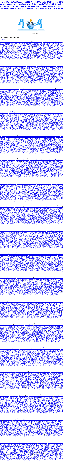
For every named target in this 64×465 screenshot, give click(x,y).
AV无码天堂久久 (42, 59)
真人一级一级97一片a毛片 (10, 151)
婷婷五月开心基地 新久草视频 (57, 286)
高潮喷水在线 (53, 402)
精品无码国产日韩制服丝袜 (7, 162)
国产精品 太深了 (56, 293)
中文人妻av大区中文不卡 (12, 295)
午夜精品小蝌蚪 (30, 443)
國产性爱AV (37, 334)
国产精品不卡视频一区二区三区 (45, 72)
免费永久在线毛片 (13, 397)
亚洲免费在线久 (60, 144)
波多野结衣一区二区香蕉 (32, 101)
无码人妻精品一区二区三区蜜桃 (8, 233)
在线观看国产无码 (43, 233)
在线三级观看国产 (36, 342)
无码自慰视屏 (37, 409)
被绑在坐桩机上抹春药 (26, 243)
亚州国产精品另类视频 (25, 76)
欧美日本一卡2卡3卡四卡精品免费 (45, 260)
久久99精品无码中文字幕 (40, 82)
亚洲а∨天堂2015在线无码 (46, 192)
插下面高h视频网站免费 (7, 114)
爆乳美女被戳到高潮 (52, 167)
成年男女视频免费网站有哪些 (9, 92)
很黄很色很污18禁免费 (39, 126)
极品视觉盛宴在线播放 (25, 445)
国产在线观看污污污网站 (32, 460)
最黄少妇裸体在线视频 (6, 106)
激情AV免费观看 (57, 100)
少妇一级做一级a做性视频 (13, 126)
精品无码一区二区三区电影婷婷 (8, 314)
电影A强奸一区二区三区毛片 (10, 211)
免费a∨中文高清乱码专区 (51, 66)
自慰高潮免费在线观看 (59, 70)
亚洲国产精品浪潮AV (24, 127)
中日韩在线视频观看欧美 (41, 351)
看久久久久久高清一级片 (42, 51)
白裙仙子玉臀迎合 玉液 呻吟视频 (9, 361)
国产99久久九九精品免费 (35, 313)
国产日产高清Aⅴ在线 (9, 216)
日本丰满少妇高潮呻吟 (32, 256)
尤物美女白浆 (38, 189)
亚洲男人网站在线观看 (46, 388)
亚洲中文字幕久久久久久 (20, 337)
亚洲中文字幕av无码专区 (19, 245)
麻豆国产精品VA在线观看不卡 (42, 160)
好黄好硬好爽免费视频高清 (19, 253)
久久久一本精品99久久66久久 (19, 431)
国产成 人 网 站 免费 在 (29, 431)
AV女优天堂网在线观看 (21, 350)
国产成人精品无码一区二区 (6, 378)
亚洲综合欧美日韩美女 (41, 97)
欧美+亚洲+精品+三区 (44, 421)
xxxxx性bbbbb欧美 (5, 429)
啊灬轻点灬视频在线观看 (40, 104)
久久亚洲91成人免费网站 (45, 348)
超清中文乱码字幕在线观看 (11, 185)
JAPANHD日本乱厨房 (48, 49)
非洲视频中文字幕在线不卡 (6, 383)
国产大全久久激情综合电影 (41, 148)
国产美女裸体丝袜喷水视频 (23, 115)
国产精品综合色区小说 (59, 172)
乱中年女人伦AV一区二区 (37, 201)
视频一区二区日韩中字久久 (58, 246)
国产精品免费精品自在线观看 (34, 421)
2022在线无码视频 (29, 201)
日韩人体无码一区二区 (20, 240)
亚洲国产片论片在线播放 (46, 196)
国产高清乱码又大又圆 (19, 151)
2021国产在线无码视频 (16, 201)
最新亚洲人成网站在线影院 (41, 341)
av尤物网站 (20, 380)
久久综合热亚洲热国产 (53, 332)
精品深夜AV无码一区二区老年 (38, 405)
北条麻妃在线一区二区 (56, 193)
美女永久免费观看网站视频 (37, 456)
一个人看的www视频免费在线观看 (29, 432)
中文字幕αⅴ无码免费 (16, 122)
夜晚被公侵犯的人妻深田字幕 (34, 129)
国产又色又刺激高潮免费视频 (5, 357)
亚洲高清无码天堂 (34, 124)
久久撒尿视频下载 (55, 163)
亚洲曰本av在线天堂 (19, 56)
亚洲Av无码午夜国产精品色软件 (37, 136)
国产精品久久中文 (15, 223)
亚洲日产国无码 (24, 269)
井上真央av (10, 72)
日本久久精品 (24, 161)
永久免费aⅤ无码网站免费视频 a (38, 221)
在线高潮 (15, 436)
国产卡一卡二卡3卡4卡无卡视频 (11, 267)
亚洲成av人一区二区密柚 (27, 45)
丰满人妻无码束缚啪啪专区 (21, 312)
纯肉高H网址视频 (36, 222)
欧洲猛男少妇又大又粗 (27, 218)
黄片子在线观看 (50, 186)
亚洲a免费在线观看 (55, 49)
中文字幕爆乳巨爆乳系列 (40, 55)
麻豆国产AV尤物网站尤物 (28, 363)
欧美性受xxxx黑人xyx (52, 267)
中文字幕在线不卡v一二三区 (42, 238)
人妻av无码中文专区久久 (55, 338)
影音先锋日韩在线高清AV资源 (56, 401)
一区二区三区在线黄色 (55, 90)
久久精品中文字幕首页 (46, 236)
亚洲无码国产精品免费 (48, 221)
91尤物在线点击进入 (31, 258)
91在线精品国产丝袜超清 (44, 187)
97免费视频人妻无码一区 (29, 422)
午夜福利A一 (56, 119)
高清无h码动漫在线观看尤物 (45, 459)
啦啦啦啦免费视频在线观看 (33, 232)
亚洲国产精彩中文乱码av (9, 261)
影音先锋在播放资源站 (50, 292)
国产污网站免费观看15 (50, 145)
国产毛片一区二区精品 (16, 91)
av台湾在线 (29, 352)
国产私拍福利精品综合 (40, 106)
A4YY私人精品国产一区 (53, 146)
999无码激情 (32, 231)
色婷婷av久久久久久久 (22, 413)
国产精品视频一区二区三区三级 (34, 361)
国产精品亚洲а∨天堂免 (59, 326)
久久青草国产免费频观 (53, 354)
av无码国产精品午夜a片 (31, 163)
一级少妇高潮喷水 (29, 425)
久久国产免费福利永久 (29, 295)
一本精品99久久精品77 (50, 194)
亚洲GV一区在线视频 (23, 270)
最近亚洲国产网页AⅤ (38, 67)
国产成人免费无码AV (40, 303)
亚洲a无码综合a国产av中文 (51, 282)
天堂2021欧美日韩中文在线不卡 (26, 456)
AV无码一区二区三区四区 (12, 331)
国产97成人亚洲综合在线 (12, 112)
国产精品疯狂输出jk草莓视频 (51, 253)
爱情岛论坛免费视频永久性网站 (12, 260)
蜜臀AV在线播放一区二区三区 (51, 357)
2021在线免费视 (9, 119)
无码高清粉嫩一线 (38, 306)
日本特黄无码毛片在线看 (7, 149)
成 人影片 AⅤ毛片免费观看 (9, 100)
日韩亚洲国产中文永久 (54, 459)
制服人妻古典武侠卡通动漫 (29, 318)
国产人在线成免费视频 (32, 305)
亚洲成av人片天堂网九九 (31, 389)
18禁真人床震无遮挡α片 (35, 240)
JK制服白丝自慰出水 (7, 142)
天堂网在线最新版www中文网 (21, 169)
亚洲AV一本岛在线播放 (53, 420)
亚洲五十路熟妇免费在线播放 (32, 208)
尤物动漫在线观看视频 (20, 206)
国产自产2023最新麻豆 (31, 265)
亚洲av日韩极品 (21, 145)
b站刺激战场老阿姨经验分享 (12, 280)
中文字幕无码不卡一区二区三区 (30, 407)
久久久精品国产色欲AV (45, 411)
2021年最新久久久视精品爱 (52, 233)
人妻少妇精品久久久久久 (12, 41)
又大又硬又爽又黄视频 (52, 73)
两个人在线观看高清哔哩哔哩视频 (38, 423)
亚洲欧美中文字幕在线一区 (49, 424)
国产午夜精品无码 (57, 194)
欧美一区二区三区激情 (55, 96)
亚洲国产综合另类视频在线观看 (31, 140)
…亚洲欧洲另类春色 (22, 333)
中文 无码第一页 (4, 160)
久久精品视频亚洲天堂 (53, 361)
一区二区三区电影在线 (13, 66)
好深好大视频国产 (26, 428)
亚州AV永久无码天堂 (13, 435)
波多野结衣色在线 (15, 74)
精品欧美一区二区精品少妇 (26, 327)
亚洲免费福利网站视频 (56, 342)
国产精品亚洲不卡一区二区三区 (41, 255)
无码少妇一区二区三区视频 (35, 349)
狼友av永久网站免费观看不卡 (55, 432)
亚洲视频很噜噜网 (22, 286)
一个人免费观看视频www (10, 77)
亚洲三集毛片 (44, 285)
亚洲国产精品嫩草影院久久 (12, 304)
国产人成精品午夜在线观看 (19, 418)
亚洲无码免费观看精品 (34, 358)
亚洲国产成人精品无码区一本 (58, 435)
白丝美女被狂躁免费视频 (38, 325)
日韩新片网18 (47, 366)
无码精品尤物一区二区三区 (58, 78)
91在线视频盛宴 (14, 378)
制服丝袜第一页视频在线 (27, 221)
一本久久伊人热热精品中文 (7, 174)
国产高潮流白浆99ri (54, 215)
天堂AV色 (53, 192)
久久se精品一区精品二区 (25, 43)
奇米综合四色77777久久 (22, 238)
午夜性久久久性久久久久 (58, 452)
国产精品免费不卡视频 (29, 382)
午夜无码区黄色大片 (55, 257)
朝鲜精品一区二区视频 (51, 355)
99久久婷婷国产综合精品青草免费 (32, 268)
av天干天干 (52, 348)
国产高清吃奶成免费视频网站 (32, 53)
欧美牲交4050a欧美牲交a (26, 136)
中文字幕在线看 (42, 342)
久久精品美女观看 (20, 174)
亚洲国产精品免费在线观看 (7, 315)
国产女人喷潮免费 (25, 162)
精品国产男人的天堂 (53, 404)
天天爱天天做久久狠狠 (9, 116)
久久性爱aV (34, 327)
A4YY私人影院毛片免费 (26, 124)
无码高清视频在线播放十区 (13, 352)
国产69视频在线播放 (28, 257)
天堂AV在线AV (29, 46)
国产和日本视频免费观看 (25, 70)
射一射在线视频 (43, 386)
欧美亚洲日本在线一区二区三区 (9, 232)
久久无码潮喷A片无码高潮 (40, 149)
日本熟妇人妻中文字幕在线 (39, 376)
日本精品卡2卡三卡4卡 (57, 287)
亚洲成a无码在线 (59, 270)
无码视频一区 (37, 265)
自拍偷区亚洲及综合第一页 (55, 236)
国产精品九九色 (54, 51)
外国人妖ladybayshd (34, 220)
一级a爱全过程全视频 (24, 371)
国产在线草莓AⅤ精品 (36, 425)
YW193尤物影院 (34, 352)
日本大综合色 (55, 408)
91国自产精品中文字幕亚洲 (41, 88)
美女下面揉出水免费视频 (8, 118)
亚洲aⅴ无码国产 (39, 407)
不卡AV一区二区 (50, 408)
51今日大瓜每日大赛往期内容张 (55, 374)
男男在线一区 (12, 245)
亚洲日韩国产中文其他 (45, 361)
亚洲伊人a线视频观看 (57, 112)
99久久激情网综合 (24, 119)
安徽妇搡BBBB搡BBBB (19, 287)
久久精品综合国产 (9, 143)
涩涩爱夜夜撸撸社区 (12, 337)
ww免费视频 (27, 375)
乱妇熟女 (42, 193)
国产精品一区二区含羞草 (57, 333)
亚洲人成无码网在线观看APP (23, 360)
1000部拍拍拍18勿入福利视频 (17, 124)
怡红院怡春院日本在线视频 (38, 360)
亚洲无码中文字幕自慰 (21, 52)
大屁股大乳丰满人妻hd (56, 418)
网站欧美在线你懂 (38, 121)
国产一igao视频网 (9, 413)
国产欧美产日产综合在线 (58, 138)
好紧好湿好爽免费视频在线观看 (44, 243)
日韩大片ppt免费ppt (11, 291)
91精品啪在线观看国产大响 (52, 427)
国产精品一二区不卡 (57, 311)
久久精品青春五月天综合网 (33, 115)
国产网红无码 (51, 381)
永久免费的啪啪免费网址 (43, 254)
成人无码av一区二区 (35, 267)
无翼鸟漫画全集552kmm (29, 426)
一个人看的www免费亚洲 (35, 448)
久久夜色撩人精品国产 (39, 350)
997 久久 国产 (60, 220)
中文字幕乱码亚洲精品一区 (26, 331)
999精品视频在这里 (50, 285)
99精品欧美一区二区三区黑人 (25, 114)
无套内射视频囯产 (30, 405)
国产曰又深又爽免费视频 (6, 279)
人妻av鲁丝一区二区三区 (51, 262)
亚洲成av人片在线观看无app (8, 141)
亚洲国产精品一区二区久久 (47, 456)
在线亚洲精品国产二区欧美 (21, 336)
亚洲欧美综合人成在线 (50, 138)
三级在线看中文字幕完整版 (5, 351)
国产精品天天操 (36, 99)
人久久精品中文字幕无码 (7, 284)
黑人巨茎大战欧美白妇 (6, 360)
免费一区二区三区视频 (27, 315)
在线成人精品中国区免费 (15, 308)
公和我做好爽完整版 (17, 55)
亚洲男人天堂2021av (17, 129)
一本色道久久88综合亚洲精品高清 (6, 48)
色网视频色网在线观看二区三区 (19, 261)
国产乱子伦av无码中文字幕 (51, 365)
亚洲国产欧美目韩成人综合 (17, 164)
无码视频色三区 (20, 401)
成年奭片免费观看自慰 (4, 173)
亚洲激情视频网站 (12, 98)
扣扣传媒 (10, 288)
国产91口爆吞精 (10, 423)
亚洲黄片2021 (31, 174)
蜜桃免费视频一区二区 (18, 389)
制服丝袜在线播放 (35, 41)
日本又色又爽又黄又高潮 (16, 366)
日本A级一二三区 (40, 256)
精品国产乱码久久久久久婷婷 (15, 445)
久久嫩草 (41, 100)
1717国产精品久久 (37, 264)
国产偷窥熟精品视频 (59, 177)
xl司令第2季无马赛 (25, 421)
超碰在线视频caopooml (30, 376)
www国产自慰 (36, 54)
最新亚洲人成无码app (54, 105)
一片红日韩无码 (42, 379)
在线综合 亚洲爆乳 (34, 170)
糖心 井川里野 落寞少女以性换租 (35, 449)
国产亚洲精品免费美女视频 (8, 433)
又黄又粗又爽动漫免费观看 (21, 130)
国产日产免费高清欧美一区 (27, 137)
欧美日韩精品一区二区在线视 (20, 92)
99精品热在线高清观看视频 (47, 201)
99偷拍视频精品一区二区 (6, 270)
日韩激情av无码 (46, 167)
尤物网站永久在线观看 (56, 315)
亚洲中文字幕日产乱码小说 (23, 396)
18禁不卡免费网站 (5, 425)
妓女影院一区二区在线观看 (36, 315)
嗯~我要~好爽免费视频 (15, 408)
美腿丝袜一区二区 (40, 309)
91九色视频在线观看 (9, 129)
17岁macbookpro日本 (7, 201)
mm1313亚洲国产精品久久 (40, 336)
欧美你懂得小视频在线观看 (26, 411)
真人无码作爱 (19, 41)
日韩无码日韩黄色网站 (32, 149)
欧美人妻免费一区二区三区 (7, 121)
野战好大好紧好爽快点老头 (49, 234)
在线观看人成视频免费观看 (52, 259)
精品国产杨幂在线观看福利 (15, 99)
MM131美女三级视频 (21, 148)
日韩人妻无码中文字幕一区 (21, 329)
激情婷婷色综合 (23, 303)
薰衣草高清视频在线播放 (42, 294)
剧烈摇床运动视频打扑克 (7, 365)
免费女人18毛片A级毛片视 (48, 329)
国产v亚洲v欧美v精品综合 (22, 402)
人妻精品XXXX (58, 48)
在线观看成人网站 (16, 349)
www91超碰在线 (12, 425)
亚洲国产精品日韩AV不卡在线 (40, 138)
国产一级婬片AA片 (37, 317)
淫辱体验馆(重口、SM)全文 (58, 271)
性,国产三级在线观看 (7, 459)
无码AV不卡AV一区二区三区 (21, 185)
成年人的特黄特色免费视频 (31, 353)
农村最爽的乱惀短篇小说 (6, 376)
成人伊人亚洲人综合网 (39, 402)
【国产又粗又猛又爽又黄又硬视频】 (39, 290)
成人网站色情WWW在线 (39, 49)
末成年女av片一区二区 (25, 365)
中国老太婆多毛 (23, 201)
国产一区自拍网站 (25, 435)
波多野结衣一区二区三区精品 (47, 116)
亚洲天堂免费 (31, 453)
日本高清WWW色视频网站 (51, 74)
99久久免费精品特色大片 (6, 124)
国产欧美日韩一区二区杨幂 (19, 318)
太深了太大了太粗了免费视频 (20, 404)
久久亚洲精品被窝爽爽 (28, 245)
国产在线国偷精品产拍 (57, 57)
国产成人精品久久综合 (26, 448)
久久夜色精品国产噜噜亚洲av (53, 220)
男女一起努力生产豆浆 (58, 307)
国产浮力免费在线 (56, 310)
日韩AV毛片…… (15, 217)
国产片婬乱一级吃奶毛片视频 (26, 77)
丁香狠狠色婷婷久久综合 (35, 152)
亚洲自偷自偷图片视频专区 (45, 337)
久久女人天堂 (49, 222)
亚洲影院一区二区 (37, 337)
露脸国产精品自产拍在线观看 (46, 315)
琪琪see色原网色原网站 (14, 128)
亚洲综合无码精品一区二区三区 (36, 419)
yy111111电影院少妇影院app (41, 150)
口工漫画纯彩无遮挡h (6, 97)
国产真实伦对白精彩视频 (47, 295)
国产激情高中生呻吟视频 (30, 92)
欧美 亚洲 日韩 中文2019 (46, 398)
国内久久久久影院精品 (17, 210)
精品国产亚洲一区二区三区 (36, 116)
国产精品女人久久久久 (24, 212)
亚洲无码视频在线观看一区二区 (29, 48)
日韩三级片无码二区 (6, 408)
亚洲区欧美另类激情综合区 (23, 101)
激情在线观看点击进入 (48, 453)
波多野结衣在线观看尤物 (42, 268)
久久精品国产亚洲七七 (17, 269)
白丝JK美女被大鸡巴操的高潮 (7, 136)
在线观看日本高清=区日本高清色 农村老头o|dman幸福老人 (30, 146)
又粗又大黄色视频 (57, 331)
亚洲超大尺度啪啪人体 (44, 397)
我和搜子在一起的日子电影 (19, 257)
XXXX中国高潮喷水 (23, 89)
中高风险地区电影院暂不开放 (22, 78)
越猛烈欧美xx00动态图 (4, 427)
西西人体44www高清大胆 (4, 79)
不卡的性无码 (18, 44)
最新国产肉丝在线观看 (48, 287)
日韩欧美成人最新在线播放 (6, 74)
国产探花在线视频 (37, 139)
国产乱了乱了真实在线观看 (12, 325)
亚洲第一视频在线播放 (28, 206)
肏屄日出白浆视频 (14, 317)
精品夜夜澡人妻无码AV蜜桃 (49, 330)
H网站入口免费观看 (22, 376)
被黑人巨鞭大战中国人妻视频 (19, 263)
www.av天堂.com (5, 186)
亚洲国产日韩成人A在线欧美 (54, 247)
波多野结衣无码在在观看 (47, 207)
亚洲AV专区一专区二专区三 (5, 168)
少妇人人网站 (13, 385)
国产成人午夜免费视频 (47, 382)
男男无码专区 (27, 145)
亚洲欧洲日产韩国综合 (49, 55)
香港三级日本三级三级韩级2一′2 (11, 177)
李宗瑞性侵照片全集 (51, 237)
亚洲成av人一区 (30, 277)
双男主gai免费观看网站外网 (27, 354)
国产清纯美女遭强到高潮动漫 (35, 355)
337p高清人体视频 (43, 409)
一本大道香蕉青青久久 (49, 57)
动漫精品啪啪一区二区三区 (9, 120)
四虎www (25, 398)
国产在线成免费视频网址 (22, 353)
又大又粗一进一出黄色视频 (25, 384)
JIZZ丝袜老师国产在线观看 (29, 67)
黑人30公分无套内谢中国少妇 (18, 406)
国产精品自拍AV (5, 379)
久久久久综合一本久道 (38, 50)
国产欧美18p (9, 198)
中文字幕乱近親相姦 (14, 380)
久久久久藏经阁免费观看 (34, 428)
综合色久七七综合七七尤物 (15, 215)
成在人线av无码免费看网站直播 (46, 286)
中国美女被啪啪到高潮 (33, 127)
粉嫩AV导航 (7, 236)
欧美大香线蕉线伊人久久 (42, 124)
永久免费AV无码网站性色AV (57, 223)
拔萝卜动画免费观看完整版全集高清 (14, 400)
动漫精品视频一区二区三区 (5, 212)
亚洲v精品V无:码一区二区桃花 (36, 171)
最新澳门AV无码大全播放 (29, 135)
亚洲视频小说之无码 (14, 364)
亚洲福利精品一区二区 (20, 237)
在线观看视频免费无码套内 (39, 330)
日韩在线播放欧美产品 (34, 83)
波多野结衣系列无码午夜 (8, 259)
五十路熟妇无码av (29, 338)
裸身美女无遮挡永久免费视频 (12, 115)
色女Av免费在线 (51, 102)
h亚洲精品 (43, 165)
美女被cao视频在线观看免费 (29, 317)
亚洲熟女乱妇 (21, 408)
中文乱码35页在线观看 (8, 256)
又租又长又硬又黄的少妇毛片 (55, 118)
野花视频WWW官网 (26, 166)
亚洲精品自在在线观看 (54, 113)
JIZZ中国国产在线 (49, 101)
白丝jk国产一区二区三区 (17, 235)
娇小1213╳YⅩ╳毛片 (29, 99)
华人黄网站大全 (51, 254)
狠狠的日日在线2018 (40, 184)
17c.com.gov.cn (17, 381)
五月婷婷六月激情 (39, 398)
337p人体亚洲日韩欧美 (21, 436)
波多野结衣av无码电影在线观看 (45, 114)
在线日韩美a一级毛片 (50, 231)
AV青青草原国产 (27, 253)
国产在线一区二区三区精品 (6, 81)
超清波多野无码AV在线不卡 (9, 47)
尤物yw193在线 (19, 421)
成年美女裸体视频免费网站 (37, 143)
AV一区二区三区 (18, 161)
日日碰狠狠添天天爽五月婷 (51, 45)
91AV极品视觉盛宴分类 (40, 162)
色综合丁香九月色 (5, 148)
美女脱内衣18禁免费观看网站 (29, 236)
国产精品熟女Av (25, 256)
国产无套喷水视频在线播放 (40, 387)
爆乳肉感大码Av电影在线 (58, 426)
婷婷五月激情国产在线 (46, 261)
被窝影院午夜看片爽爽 (32, 164)
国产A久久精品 (14, 138)
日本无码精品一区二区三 (10, 375)
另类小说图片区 (54, 364)
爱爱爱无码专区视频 (20, 325)
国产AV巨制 (19, 435)
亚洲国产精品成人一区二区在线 (44, 266)
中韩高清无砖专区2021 (6, 128)
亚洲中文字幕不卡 (7, 336)
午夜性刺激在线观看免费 (7, 217)
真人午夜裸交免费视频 (59, 211)
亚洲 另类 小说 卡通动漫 (57, 340)
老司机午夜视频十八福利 (41, 270)
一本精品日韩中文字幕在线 (31, 66)
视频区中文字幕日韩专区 (30, 312)
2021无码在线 (2, 167)
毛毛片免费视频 (45, 407)
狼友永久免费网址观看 (20, 294)
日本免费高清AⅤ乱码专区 (10, 264)
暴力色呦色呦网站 (51, 339)
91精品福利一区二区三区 (16, 121)
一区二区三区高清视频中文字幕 (21, 88)
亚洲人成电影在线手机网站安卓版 (44, 433)
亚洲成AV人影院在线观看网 (48, 183)
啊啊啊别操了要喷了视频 (28, 120)
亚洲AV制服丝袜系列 (42, 428)
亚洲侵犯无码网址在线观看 (38, 356)
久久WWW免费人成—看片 (46, 189)
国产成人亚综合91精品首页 (29, 125)
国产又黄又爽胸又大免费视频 (46, 185)
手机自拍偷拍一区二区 (37, 285)
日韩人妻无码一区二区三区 (15, 188)
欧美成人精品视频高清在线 (55, 94)
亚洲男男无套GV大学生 (12, 301)
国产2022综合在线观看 (23, 142)
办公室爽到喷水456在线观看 (17, 102)
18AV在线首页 (37, 239)
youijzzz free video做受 (45, 317)
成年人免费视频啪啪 (8, 269)
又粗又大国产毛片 (42, 357)
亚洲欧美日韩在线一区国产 (34, 76)
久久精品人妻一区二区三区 (51, 248)
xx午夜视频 (28, 284)
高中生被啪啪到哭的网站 (18, 218)
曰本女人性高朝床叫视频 (7, 371)
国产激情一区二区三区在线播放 (10, 123)
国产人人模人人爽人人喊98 (23, 168)
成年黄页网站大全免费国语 (43, 430)
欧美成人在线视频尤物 (25, 122)
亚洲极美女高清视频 (14, 351)
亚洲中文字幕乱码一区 (49, 190)
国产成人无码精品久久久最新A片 (17, 199)
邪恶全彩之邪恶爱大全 (46, 161)
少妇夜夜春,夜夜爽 (37, 263)
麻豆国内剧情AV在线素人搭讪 (10, 88)
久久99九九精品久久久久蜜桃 (19, 49)
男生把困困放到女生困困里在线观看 (22, 232)
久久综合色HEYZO (12, 161)
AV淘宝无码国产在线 (29, 395)
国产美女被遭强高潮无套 (29, 261)
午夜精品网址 (60, 350)
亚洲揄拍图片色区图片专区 (29, 264)
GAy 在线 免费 (35, 294)
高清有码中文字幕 (57, 234)
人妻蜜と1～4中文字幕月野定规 (11, 167)
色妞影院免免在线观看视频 (23, 277)
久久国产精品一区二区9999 (21, 409)
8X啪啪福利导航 (59, 450)
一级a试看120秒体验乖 (20, 383)
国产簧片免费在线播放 (23, 282)
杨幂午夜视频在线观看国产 (7, 102)
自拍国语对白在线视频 (16, 147)
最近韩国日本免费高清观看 (56, 189)
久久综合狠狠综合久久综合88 (48, 42)
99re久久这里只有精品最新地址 (20, 104)
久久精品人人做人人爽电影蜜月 (50, 165)
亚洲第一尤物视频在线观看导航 (38, 410)
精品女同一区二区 (9, 303)
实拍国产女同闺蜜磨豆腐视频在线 (54, 397)
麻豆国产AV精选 (5, 161)
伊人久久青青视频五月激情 (13, 189)
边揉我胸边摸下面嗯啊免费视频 (27, 44)
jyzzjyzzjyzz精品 (51, 172)
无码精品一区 (4, 184)
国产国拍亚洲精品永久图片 (16, 266)
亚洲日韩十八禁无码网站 (36, 191)
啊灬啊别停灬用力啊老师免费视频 (37, 130)
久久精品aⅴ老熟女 (59, 175)
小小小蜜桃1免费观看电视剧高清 (6, 42)
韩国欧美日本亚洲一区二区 (9, 389)
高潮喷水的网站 (52, 280)
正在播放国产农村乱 (46, 402)
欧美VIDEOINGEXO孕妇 (14, 145)
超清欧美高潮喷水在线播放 (16, 43)
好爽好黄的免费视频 (41, 292)
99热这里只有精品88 (16, 234)
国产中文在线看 (31, 54)
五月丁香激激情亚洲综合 (20, 397)
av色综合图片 (18, 444)
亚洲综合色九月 (57, 327)
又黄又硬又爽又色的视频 (17, 448)
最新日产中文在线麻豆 (34, 412)
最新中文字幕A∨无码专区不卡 (55, 308)
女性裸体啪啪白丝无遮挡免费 (32, 89)
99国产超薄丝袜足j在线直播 (46, 371)
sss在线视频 (56, 231)
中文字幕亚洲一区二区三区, (18, 196)
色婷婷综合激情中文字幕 (39, 78)
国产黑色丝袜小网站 (51, 79)
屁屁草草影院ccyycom (44, 302)
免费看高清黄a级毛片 (51, 47)
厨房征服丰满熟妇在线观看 (45, 129)
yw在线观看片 (14, 258)
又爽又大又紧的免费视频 (12, 350)
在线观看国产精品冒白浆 (46, 215)
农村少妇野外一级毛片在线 (13, 186)
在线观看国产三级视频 (6, 243)
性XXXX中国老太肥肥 (53, 454)
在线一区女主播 (20, 377)
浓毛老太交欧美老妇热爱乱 (24, 42)
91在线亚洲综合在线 (54, 239)
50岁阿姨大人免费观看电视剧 (49, 106)
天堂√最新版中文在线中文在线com (28, 380)
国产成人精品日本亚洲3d (50, 149)
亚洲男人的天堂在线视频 (24, 160)
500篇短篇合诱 (43, 52)
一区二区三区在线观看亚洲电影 (16, 354)
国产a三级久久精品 (42, 375)
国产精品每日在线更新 (20, 123)
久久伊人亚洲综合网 (44, 166)
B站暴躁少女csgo (6, 44)
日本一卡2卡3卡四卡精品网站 (49, 318)
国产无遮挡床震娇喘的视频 (42, 220)
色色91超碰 (14, 174)
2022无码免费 (30, 192)
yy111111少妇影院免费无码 (17, 143)
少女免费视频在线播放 (35, 90)
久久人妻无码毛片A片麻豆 (49, 303)
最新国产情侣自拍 (23, 208)
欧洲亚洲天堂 (43, 284)
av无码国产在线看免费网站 (37, 338)
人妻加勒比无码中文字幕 (32, 224)
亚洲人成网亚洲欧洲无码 (30, 326)
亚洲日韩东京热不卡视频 (37, 192)
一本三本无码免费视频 (56, 371)
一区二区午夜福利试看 (50, 379)
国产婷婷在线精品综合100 (14, 286)
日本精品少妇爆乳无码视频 (36, 185)
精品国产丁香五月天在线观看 (48, 356)
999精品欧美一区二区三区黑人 (10, 56)
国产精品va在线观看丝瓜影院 (10, 206)
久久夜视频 (8, 78)
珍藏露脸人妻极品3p (30, 366)
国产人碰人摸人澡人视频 (22, 443)
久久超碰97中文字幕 (52, 69)
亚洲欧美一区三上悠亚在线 (35, 75)
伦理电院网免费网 (37, 165)
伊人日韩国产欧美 (25, 118)
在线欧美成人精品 (41, 358)
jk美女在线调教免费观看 (40, 142)
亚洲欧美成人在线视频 (45, 139)
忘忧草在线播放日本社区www (8, 209)
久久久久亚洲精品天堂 (16, 214)
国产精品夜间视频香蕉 (10, 59)
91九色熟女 (39, 210)
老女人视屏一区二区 (33, 408)
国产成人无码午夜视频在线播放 (7, 196)
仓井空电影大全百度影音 (44, 219)
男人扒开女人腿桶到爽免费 (31, 359)
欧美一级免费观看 (15, 42)
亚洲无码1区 (2, 116)
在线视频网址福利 (27, 242)
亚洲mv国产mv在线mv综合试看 (11, 311)
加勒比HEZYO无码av (41, 452)
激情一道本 (46, 126)
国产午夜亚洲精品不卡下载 (47, 435)
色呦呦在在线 (21, 165)
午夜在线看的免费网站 (44, 213)
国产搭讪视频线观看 (4, 327)
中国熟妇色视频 (39, 289)
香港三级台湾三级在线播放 (31, 304)
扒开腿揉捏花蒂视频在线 (22, 128)
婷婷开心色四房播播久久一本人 (41, 359)
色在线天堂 (32, 177)
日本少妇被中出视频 (26, 90)
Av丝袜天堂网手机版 (26, 259)
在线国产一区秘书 (52, 139)
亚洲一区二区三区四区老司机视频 (29, 56)
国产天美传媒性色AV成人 (54, 445)
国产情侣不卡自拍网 (54, 81)
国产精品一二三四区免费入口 (53, 279)
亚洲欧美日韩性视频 (6, 282)
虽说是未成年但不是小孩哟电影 (11, 241)
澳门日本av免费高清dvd (48, 117)
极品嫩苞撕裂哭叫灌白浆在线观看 (48, 171)
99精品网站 (53, 372)
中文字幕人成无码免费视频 (24, 223)
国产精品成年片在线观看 (48, 41)
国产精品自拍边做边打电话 (54, 411)
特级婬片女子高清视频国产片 (58, 284)
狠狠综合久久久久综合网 (12, 326)
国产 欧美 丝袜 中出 (46, 289)
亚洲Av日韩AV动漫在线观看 (57, 201)
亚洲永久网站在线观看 (9, 386)
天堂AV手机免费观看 (9, 398)
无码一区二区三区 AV (16, 405)
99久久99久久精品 (43, 265)
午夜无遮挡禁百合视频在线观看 (8, 253)
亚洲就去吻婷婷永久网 (36, 77)
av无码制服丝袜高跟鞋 (38, 333)
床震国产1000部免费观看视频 (51, 384)
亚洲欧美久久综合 (25, 55)
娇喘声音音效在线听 (35, 194)
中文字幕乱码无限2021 (4, 281)
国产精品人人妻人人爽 (28, 406)
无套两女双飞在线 (29, 413)
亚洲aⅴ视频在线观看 (12, 444)
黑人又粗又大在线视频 (51, 127)
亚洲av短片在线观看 (53, 289)
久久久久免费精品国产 (46, 446)
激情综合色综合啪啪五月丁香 (11, 125)
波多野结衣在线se (23, 214)
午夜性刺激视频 (23, 99)
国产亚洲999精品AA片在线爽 (55, 187)
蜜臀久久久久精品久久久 (31, 119)
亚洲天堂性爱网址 (37, 52)
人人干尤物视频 (12, 442)
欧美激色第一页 (20, 378)
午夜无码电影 (37, 187)
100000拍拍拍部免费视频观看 (11, 219)
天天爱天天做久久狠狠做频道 (23, 80)
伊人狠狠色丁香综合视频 (31, 282)
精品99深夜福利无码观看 (41, 198)
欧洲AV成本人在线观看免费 (15, 224)
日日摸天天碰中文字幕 (31, 57)
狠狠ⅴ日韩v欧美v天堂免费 (45, 210)
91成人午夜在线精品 (45, 354)
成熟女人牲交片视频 (50, 377)
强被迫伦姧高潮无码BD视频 (14, 300)
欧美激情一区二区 (8, 265)
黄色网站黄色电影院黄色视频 (18, 433)
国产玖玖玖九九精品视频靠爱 (31, 436)
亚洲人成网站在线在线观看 (23, 453)
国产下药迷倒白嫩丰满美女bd (17, 81)
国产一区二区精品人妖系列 (32, 300)
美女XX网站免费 (7, 443)
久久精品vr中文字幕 (6, 363)
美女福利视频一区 (44, 191)
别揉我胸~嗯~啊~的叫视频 (9, 218)
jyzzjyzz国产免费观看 (46, 94)
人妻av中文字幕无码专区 (33, 98)
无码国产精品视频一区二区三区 (22, 301)
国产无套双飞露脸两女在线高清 (6, 403)
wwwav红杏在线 (3, 170)
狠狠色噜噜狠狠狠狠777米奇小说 (13, 446)
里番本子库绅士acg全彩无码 (14, 150)
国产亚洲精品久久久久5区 (27, 41)
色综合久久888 (38, 161)
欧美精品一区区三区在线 (14, 333)
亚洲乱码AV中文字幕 (58, 149)
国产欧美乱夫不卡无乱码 (28, 73)
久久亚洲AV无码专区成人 (19, 67)
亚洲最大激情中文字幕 (24, 335)
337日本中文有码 (39, 312)
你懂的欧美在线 (32, 145)
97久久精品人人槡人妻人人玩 (58, 41)
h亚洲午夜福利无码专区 (13, 334)
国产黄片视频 (9, 316)
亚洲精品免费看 (14, 450)
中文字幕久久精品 (3, 285)
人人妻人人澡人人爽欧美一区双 (46, 197)
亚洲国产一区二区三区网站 (6, 50)
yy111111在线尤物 (48, 241)
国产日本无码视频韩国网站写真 (51, 91)
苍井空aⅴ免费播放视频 (14, 310)
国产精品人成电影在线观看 (40, 269)
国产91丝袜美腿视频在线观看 (54, 176)
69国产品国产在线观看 (22, 351)
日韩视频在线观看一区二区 (15, 97)
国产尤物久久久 (25, 106)
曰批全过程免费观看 (48, 193)
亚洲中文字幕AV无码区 (25, 348)
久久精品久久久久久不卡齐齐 (38, 429)
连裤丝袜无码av (20, 317)
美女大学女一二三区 (27, 423)
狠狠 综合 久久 (32, 306)
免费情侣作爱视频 (28, 240)
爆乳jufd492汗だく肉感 (8, 307)
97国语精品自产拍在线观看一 (48, 112)
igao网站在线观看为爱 (11, 341)
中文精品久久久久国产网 (6, 306)
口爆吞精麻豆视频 (41, 115)
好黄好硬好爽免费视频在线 (13, 277)
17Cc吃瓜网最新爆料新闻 (4, 396)
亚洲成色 (10, 113)
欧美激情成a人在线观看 (17, 96)
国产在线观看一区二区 (54, 161)
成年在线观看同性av (49, 240)
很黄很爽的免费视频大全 (28, 379)
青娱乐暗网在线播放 (7, 138)
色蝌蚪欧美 (4, 449)
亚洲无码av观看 (53, 309)
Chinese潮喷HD (27, 200)
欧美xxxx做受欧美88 (56, 207)
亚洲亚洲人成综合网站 (33, 396)
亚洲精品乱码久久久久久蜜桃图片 (51, 142)
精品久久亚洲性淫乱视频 (43, 267)
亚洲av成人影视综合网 (24, 289)
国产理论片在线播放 (36, 413)
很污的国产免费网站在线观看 (44, 118)
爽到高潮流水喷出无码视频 (46, 235)
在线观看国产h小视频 (5, 335)
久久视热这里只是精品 (58, 285)
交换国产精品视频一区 (39, 432)
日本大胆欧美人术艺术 (41, 305)
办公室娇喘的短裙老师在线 (10, 454)
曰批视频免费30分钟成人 (17, 419)
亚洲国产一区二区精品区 (46, 419)
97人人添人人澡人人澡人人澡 (20, 425)
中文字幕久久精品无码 (18, 59)
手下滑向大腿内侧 (47, 405)
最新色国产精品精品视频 (17, 220)
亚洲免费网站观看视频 (52, 75)
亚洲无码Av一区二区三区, (22, 57)
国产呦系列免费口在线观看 (25, 187)
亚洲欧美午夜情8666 (52, 423)
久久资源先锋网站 (48, 342)
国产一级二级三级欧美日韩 (42, 53)
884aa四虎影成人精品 (29, 286)
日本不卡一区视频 (8, 193)
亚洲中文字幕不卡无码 (36, 113)
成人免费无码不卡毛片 (25, 69)
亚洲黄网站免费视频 (52, 450)
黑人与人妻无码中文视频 (12, 407)
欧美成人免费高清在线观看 (38, 44)
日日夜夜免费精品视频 (28, 294)
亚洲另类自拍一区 (44, 73)
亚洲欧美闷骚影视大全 (26, 355)
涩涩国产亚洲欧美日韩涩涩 (33, 51)
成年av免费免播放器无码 (37, 120)
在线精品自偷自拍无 (49, 336)
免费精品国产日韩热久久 (19, 374)
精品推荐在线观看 (43, 331)
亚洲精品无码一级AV (31, 446)
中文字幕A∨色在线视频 (30, 239)
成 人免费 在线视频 (3, 239)
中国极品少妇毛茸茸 (17, 412)
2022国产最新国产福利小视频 (17, 340)
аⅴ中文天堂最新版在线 (20, 341)
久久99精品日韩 (55, 288)
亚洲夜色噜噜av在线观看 (50, 436)
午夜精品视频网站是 (15, 114)
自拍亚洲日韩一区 (57, 318)
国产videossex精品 (9, 183)
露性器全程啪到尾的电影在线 (44, 212)
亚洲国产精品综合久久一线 (52, 147)
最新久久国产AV (55, 213)
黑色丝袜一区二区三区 (21, 295)
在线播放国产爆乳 (54, 210)
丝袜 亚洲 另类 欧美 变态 (22, 364)
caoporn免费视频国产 (4, 377)
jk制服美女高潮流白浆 (25, 129)
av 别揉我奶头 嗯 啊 (46, 325)
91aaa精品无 (29, 130)
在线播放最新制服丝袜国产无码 (34, 247)
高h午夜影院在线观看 (43, 222)
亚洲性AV (45, 259)
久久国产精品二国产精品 (32, 381)
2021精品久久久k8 (41, 293)
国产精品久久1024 (38, 236)
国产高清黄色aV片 (11, 207)
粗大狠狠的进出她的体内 (14, 212)
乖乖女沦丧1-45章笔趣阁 (33, 69)
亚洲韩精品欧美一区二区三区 (8, 431)
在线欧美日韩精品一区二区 (56, 67)
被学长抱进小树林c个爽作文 (41, 145)
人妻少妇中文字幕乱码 (22, 352)
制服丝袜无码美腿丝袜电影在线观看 (37, 450)
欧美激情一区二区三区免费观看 (34, 233)
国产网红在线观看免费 (33, 42)
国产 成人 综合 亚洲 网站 (49, 311)
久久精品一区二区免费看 (30, 186)
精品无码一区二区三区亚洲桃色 (26, 105)
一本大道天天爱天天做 (22, 50)
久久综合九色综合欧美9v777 (9, 404)
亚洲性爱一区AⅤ (56, 240)
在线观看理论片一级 (53, 406)
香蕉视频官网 (57, 152)
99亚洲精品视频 (17, 460)
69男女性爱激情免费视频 (42, 47)
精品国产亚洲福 (35, 420)
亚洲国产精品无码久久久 (53, 399)
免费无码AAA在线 (7, 401)
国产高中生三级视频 (46, 422)
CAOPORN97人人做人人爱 (43, 70)
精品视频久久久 (14, 50)
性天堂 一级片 (59, 125)
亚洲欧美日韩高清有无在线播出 (14, 255)
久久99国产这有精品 (39, 168)
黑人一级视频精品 (27, 170)
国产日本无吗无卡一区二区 (53, 99)
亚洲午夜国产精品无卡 (16, 316)
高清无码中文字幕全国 (19, 290)
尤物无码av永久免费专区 (39, 258)
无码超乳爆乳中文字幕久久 (22, 167)
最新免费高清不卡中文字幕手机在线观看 (47, 334)
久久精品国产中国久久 (15, 279)
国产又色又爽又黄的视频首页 (20, 191)
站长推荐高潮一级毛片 (45, 146)
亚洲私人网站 (35, 454)
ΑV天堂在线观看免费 (25, 361)
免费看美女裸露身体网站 (57, 341)
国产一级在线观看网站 (17, 452)
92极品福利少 (30, 360)
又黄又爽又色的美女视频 (17, 216)
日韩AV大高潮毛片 (6, 445)
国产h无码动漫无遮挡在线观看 (10, 294)
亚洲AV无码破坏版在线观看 (46, 413)
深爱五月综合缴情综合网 (35, 411)
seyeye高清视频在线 (10, 271)
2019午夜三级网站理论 (23, 53)
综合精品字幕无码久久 (20, 388)
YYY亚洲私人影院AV (58, 330)
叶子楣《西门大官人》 (51, 314)
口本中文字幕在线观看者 (10, 170)
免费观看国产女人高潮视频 (34, 122)
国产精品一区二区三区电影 (39, 177)
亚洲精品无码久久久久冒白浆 (49, 455)
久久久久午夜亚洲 (32, 209)
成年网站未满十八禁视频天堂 (13, 239)
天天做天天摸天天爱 (45, 399)
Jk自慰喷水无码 (47, 245)
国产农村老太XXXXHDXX (42, 218)
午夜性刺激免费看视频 (27, 328)
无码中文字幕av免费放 (24, 460)
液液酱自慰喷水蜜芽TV (17, 244)
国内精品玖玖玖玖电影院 (10, 221)
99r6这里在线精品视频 (21, 241)
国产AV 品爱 (5, 291)
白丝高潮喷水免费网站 (28, 388)
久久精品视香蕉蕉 (27, 237)
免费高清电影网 (48, 364)
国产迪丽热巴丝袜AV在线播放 (33, 118)
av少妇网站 (6, 337)
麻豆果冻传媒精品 (39, 435)
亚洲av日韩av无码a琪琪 (18, 328)
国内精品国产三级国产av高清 (56, 72)
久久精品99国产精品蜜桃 (9, 328)
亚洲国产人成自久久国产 (23, 183)
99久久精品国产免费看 (29, 197)
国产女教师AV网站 (28, 141)
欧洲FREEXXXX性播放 (53, 263)
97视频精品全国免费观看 (47, 50)
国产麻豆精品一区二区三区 (29, 139)
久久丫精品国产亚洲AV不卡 (15, 384)
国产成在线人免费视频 (31, 169)
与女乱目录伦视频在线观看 (15, 434)
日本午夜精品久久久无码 (10, 372)
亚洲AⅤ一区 (36, 248)
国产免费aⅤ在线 (20, 173)
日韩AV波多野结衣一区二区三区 (45, 90)
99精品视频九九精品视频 (26, 309)
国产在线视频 (26, 174)
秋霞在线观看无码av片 (23, 446)
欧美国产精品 (28, 450)
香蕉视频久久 (49, 223)
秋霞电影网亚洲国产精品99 (38, 117)
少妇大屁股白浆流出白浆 (4, 139)
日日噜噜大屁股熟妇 (24, 172)
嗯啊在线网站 (47, 199)
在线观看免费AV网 (38, 451)
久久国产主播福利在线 (11, 248)
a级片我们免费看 (16, 141)
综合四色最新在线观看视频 (42, 396)
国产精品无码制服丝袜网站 (21, 140)
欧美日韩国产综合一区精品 (33, 444)
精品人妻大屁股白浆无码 (48, 340)
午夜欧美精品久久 (15, 183)
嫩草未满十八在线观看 (33, 71)
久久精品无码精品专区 (45, 263)
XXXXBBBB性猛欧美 (35, 339)
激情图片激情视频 (42, 194)
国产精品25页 (14, 315)
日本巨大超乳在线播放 (50, 452)
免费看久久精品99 (12, 432)
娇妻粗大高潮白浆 (54, 261)
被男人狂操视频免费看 (26, 96)
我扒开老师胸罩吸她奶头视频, (15, 105)
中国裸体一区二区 (47, 309)
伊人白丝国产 (4, 112)
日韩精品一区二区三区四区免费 (39, 271)
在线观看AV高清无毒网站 (38, 295)
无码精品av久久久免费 (49, 271)
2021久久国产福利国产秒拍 (42, 443)
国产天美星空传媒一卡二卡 (43, 98)
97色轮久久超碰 (18, 127)
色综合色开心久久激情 (30, 50)
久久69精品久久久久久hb (41, 71)
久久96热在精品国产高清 (44, 349)
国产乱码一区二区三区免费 (7, 420)
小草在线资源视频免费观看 (12, 95)
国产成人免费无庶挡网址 (7, 80)
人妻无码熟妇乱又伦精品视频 (5, 317)
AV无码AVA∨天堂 (51, 166)
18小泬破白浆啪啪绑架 (46, 105)
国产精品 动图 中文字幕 (44, 313)
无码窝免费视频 (17, 209)
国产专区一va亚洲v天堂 (45, 281)
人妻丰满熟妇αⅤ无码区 (50, 383)
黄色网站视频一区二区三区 (29, 165)
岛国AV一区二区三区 (15, 142)
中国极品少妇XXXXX (56, 241)
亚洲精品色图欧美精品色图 (9, 290)
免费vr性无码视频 (60, 184)
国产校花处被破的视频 (13, 173)
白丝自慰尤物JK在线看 (26, 235)
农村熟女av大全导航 (24, 224)
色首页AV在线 (46, 209)
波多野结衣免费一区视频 (57, 42)
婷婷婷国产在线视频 (59, 402)
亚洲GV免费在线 (12, 117)
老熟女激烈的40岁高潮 (16, 319)
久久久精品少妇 (52, 447)
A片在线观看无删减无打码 (13, 53)
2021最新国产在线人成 (4, 453)
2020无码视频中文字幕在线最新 (6, 57)
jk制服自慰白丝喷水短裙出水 (38, 95)
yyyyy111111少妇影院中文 (19, 100)
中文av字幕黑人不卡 (27, 68)
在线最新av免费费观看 (9, 220)
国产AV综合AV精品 (30, 333)
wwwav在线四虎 (20, 280)
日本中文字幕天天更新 (39, 123)
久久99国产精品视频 (19, 342)
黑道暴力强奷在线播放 (54, 350)
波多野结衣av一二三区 (34, 176)
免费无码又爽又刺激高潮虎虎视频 (10, 329)
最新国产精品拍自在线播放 (25, 306)
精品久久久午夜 (27, 334)
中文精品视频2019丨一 (45, 141)
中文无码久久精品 (13, 230)
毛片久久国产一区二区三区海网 (31, 93)
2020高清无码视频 (6, 146)
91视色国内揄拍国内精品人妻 (54, 209)
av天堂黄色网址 (8, 69)
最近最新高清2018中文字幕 (11, 240)
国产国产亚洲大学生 (18, 432)
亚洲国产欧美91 (38, 186)
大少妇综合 (19, 331)
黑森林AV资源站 (47, 350)
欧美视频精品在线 (55, 116)
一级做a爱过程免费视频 (6, 199)
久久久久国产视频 (32, 168)
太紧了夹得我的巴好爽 (41, 352)
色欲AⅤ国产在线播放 (6, 310)
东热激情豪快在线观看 (47, 58)
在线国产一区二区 (50, 426)
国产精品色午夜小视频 (4, 255)
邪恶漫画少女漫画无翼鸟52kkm (43, 454)
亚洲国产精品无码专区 (50, 327)
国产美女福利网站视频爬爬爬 (23, 254)
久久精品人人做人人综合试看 (33, 212)
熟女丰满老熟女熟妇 (23, 192)
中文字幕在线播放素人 (56, 412)
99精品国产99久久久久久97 (38, 395)
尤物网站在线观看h (12, 342)
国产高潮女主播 (17, 187)
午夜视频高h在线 (22, 262)
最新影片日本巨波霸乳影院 (26, 293)
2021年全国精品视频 (31, 447)
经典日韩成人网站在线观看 (28, 290)
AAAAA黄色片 (10, 324)
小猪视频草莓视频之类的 (22, 304)
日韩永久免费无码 (51, 126)
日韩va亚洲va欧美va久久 (13, 135)
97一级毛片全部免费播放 (21, 278)
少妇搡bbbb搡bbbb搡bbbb (52, 144)
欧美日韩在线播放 (13, 382)
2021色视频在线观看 (12, 268)
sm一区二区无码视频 (6, 140)
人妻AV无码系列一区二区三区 (16, 243)
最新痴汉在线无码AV (5, 70)
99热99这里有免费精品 (16, 313)
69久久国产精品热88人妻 (40, 241)
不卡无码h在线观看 (30, 78)
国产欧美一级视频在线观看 (19, 379)
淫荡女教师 (60, 306)
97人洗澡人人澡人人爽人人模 (22, 184)
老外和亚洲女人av (57, 55)
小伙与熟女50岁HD (37, 193)
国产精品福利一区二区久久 (54, 425)
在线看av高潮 (23, 442)
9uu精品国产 (18, 160)
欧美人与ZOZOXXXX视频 (54, 388)
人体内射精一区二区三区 (37, 283)
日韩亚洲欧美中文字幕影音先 (52, 83)
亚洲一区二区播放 (15, 262)
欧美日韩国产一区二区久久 (38, 307)
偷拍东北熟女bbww (17, 76)
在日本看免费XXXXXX (51, 48)
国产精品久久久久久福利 (34, 266)
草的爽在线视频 (53, 266)
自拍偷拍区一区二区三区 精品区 (27, 230)
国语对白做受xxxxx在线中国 (51, 351)
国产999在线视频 (17, 430)
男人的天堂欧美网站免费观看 (28, 196)
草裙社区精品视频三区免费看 (35, 284)
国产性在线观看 (5, 89)
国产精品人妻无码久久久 (44, 403)
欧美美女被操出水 (7, 171)
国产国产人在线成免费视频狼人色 (12, 197)
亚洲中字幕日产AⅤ (32, 189)
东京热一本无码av (20, 285)
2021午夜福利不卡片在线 (31, 336)
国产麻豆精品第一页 (45, 312)
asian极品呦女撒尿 (50, 265)
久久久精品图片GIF (42, 383)
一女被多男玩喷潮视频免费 (52, 124)
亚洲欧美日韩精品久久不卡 (34, 79)
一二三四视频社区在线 (41, 364)
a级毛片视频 (5, 83)
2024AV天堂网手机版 (56, 256)
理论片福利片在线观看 (45, 68)
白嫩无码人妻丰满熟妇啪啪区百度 (49, 123)
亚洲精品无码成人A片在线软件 (21, 46)
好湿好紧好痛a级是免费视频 (16, 410)
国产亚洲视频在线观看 (30, 409)
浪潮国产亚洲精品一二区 (17, 137)
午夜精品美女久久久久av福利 (34, 260)
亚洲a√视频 (4, 129)
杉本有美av (46, 450)
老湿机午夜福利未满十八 (38, 422)
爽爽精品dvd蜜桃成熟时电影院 (40, 231)
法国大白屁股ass (12, 176)
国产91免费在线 (43, 253)
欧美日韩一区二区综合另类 (23, 126)
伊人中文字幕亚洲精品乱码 (7, 262)
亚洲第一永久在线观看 (20, 125)
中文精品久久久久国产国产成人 (26, 316)
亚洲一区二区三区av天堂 (10, 213)
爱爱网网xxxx (32, 334)
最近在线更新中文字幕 (49, 310)
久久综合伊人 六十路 (22, 239)
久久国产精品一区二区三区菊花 (8, 455)
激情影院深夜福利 (36, 102)
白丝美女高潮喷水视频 (59, 166)
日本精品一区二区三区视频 (26, 210)
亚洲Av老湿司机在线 (32, 91)
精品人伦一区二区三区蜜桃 (48, 76)
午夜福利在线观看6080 (16, 371)
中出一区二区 (51, 219)
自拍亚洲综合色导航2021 (43, 242)
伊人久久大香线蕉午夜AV (28, 378)
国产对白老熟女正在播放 (51, 43)
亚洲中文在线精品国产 (32, 289)
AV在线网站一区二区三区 (34, 147)
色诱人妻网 (57, 383)
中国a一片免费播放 (26, 151)
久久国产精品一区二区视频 (51, 270)
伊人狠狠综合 (11, 236)
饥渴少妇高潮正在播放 (21, 407)
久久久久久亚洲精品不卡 (45, 425)
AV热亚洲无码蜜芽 (25, 247)
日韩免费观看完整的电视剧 (34, 374)
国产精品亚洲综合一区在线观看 (21, 399)
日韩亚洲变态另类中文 (35, 59)
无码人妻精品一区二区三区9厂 (12, 447)
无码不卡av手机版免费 (19, 117)
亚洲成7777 (39, 401)
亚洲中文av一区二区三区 (8, 309)
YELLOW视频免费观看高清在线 (41, 48)
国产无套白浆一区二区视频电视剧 (50, 65)
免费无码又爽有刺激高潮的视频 (45, 77)
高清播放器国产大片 (28, 153)
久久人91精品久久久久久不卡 (26, 194)
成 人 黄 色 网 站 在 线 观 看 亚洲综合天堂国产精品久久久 (21, 339)
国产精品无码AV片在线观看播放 (18, 307)
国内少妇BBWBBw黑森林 (6, 293)
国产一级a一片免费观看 (55, 58)
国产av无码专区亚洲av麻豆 (5, 254)
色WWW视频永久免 (31, 183)
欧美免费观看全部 (23, 454)
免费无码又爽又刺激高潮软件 (31, 148)
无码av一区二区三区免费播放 (52, 428)
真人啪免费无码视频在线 (6, 353)
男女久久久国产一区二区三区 (30, 49)
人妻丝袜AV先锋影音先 (29, 193)
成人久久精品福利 (53, 120)
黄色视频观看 (10, 327)
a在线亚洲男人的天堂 (58, 348)
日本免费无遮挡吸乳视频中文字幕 (49, 360)
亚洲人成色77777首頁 (14, 254)
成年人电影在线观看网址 (39, 318)
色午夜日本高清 (5, 444)
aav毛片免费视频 (56, 457)
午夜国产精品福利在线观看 (53, 302)
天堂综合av (9, 91)
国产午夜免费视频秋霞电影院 (27, 410)
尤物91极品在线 (22, 395)
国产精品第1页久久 (47, 412)
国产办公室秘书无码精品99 (33, 377)
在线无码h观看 (5, 373)
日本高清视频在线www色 (45, 113)
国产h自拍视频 (47, 445)
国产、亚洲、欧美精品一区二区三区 (27, 330)
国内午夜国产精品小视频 (22, 66)
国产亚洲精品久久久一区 (13, 163)
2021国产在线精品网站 (42, 128)
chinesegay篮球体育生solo (41, 384)
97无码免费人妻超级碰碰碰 (38, 277)
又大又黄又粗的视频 (22, 281)
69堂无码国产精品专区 (43, 83)
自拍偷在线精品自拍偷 (46, 159)
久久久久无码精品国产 (53, 313)
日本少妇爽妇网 (57, 380)
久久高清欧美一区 (6, 130)
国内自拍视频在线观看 (34, 243)
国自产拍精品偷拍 (10, 73)
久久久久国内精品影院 (9, 234)
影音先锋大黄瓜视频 (24, 444)
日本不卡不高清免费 (31, 301)
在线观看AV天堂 (19, 246)
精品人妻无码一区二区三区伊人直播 (6, 436)
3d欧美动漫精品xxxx (39, 209)
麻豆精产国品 (54, 50)
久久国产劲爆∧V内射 (43, 147)
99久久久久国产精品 (12, 58)
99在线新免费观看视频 (55, 59)
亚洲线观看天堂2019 (32, 435)
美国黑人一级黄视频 (23, 97)
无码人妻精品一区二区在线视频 (42, 144)
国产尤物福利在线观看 (26, 452)
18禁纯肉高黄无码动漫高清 (41, 211)
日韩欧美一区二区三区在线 (21, 268)
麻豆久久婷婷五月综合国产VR (46, 301)
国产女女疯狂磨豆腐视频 (55, 196)
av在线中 (49, 51)
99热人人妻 (47, 352)
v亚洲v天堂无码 (3, 185)
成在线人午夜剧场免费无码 (41, 282)
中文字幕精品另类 (11, 318)
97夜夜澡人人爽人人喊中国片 (10, 65)
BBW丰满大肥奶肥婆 (56, 174)
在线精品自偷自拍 (3, 325)
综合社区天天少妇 (6, 333)
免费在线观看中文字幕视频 (57, 162)
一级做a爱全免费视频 (24, 381)
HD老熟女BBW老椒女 (41, 93)
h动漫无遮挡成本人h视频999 (32, 74)
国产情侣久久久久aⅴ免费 (58, 238)
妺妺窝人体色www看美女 (50, 375)
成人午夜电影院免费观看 (43, 188)
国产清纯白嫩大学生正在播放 (10, 242)
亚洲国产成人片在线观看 (13, 451)
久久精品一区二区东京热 (21, 288)
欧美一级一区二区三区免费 (12, 51)
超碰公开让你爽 (27, 433)
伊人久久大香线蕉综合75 (32, 88)
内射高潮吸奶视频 (59, 167)
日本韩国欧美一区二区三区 (48, 307)
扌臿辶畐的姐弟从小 (48, 104)
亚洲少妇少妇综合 (54, 433)
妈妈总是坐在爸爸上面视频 (39, 287)
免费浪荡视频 (10, 235)
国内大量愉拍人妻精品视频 (57, 260)
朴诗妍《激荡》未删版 (42, 458)
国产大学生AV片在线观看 (7, 68)
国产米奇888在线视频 (50, 128)
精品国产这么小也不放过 (43, 230)
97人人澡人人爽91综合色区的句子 (27, 356)
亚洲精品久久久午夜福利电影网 (53, 121)
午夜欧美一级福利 (11, 422)
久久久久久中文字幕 (54, 46)
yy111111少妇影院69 (3, 51)
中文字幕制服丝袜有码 (22, 450)
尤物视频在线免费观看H (23, 279)
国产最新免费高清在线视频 (16, 265)
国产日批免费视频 (15, 458)
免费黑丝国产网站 (53, 129)
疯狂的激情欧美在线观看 (24, 209)
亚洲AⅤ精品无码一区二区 (9, 187)
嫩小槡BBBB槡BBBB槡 (19, 221)
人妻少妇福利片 (13, 140)
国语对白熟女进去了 (14, 101)
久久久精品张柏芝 (60, 253)
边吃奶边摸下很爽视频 (53, 130)
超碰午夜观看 (8, 348)
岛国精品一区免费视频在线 (32, 128)
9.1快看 (23, 121)
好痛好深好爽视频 (5, 117)
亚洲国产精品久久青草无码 (28, 271)
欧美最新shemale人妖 (11, 45)
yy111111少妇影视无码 (23, 300)
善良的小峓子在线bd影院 (32, 159)
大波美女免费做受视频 (22, 451)
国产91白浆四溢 (54, 382)
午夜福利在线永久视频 (48, 288)
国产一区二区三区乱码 (4, 71)
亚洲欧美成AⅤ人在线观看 (50, 269)
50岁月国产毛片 (53, 103)
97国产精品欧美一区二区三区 (31, 351)
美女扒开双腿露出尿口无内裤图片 (49, 195)
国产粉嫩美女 (25, 377)
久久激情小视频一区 (12, 429)
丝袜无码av (35, 443)
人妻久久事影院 (38, 447)
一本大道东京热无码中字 (51, 409)
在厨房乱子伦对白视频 (57, 451)
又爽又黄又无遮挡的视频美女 (29, 121)
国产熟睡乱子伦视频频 (10, 381)
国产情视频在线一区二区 (20, 429)
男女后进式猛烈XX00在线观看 (43, 385)
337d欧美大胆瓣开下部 (32, 150)
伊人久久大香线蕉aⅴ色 (56, 456)
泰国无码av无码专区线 (25, 98)
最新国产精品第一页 (7, 52)
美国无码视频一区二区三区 (47, 389)
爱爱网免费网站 (44, 153)
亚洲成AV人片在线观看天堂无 (49, 380)
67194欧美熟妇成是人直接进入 (50, 115)
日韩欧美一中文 (9, 340)
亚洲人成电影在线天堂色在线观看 (57, 324)
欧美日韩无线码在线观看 (12, 359)
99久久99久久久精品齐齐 (13, 373)
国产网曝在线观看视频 (30, 329)
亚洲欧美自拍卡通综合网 (12, 377)
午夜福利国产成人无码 (49, 358)
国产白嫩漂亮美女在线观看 (34, 254)
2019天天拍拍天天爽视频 (29, 325)
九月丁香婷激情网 (44, 449)
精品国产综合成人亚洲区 (28, 285)
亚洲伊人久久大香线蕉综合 (38, 207)
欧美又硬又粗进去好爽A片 (8, 292)
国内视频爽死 (41, 41)
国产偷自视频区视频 (4, 277)
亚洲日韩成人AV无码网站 (36, 215)
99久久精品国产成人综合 (8, 426)
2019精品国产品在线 (4, 41)
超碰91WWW (38, 301)
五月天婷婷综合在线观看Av (13, 71)
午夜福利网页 (30, 386)
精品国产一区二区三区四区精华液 (40, 175)
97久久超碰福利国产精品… (51, 290)
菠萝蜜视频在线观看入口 (35, 397)
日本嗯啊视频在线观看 (30, 58)
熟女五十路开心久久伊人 (40, 57)
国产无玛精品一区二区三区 (55, 373)
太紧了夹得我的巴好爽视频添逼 (36, 94)
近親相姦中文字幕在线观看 (57, 431)
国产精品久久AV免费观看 (16, 69)
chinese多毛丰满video (19, 45)
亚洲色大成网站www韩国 (53, 212)
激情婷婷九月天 (7, 101)
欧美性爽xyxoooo (7, 188)
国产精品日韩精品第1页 (6, 434)
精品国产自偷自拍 (46, 168)
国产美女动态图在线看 (19, 207)
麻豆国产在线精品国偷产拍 (41, 327)
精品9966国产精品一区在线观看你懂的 (57, 56)
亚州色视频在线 (44, 186)
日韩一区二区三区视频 (53, 442)
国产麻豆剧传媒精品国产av (32, 97)
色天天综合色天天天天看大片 (9, 175)
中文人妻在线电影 (21, 197)
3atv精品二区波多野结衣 (35, 246)
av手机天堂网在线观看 (27, 116)
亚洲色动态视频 (3, 247)
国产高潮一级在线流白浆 (46, 338)
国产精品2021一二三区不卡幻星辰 (39, 378)
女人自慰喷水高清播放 (43, 122)
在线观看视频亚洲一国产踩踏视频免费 (30, 401)
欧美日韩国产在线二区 (15, 363)
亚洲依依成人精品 (8, 305)
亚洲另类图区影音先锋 (26, 358)
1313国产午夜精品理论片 (52, 151)
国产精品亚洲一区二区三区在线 (54, 349)
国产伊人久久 (15, 302)
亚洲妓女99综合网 (49, 163)
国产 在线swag (53, 159)
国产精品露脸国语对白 (33, 223)
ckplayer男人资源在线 (20, 385)
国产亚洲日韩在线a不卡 (27, 267)
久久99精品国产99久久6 (10, 67)
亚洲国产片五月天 (41, 199)
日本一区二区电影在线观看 (15, 146)
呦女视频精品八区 (15, 305)
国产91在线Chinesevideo (49, 376)
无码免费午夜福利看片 (16, 303)
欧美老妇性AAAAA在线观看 (21, 248)
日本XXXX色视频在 (43, 448)
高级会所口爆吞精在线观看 (49, 95)
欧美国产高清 (54, 184)
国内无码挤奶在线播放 (56, 387)
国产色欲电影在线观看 (10, 263)
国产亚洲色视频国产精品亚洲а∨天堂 (30, 385)
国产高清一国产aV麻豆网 (38, 291)
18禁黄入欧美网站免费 (53, 403)
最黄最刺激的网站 (50, 396)
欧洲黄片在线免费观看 (11, 456)
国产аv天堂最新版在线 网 (51, 458)
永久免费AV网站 (33, 434)
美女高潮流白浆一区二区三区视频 (50, 258)
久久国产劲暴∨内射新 (41, 311)
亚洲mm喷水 (18, 456)
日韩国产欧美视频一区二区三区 (7, 356)
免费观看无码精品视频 (10, 247)
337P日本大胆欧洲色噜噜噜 (7, 144)
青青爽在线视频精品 (34, 188)
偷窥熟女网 (12, 430)
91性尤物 (9, 308)
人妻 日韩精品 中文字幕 (31, 269)
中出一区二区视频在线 (36, 262)
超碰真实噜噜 (38, 56)
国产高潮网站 (34, 137)
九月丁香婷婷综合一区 (50, 378)
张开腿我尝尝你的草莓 (11, 237)
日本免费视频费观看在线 (26, 332)
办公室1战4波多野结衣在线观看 (42, 381)
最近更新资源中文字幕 (34, 433)
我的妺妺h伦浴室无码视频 (13, 281)
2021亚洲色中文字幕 (22, 284)
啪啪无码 (14, 72)
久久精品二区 (18, 98)
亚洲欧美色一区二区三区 (22, 74)
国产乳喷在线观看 (15, 387)
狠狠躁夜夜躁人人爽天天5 (31, 214)
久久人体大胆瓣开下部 (58, 429)
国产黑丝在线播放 (5, 268)
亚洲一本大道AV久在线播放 (12, 402)
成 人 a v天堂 (46, 130)
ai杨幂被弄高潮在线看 (58, 219)
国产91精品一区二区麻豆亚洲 (51, 362)
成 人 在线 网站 (33, 210)
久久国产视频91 (59, 188)
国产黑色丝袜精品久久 (15, 357)
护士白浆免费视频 (13, 312)
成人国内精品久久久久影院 (42, 408)
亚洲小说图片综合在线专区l (47, 333)
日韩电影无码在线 (38, 125)
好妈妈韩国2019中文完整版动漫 (34, 348)
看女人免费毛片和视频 (8, 164)
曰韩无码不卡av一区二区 (48, 319)
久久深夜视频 (41, 431)
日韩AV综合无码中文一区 (20, 176)
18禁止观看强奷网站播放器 (41, 119)
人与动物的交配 (17, 77)
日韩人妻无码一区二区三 (58, 169)
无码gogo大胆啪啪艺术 (15, 376)
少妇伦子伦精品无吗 (58, 126)
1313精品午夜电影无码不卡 (25, 434)
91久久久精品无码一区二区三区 (24, 83)
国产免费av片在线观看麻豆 (29, 418)
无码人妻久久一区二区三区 (45, 308)
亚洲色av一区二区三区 (40, 445)
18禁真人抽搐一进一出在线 (57, 117)
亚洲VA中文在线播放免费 (12, 148)
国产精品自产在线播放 (48, 277)
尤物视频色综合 (26, 219)
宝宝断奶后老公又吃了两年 (47, 174)
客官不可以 (12, 104)
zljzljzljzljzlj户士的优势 (40, 234)
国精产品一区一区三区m (43, 335)
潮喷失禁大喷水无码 (47, 208)
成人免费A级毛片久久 (13, 427)
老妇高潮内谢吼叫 (25, 424)
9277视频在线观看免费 (56, 101)
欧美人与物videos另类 (21, 177)
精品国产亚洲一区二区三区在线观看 (22, 459)
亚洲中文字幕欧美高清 (16, 119)
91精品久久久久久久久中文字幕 (29, 138)
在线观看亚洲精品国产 (17, 118)
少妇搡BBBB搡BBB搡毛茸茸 (48, 44)
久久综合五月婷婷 (8, 208)
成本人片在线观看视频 (40, 169)
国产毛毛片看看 (44, 278)
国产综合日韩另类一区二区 (36, 373)
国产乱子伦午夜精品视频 (8, 90)
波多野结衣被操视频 (25, 449)
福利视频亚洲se (26, 199)
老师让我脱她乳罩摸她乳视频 (20, 457)
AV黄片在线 (46, 423)
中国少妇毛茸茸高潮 (33, 310)
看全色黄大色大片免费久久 (18, 116)
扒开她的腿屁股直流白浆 (6, 366)
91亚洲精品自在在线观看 (52, 54)
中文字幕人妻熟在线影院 (32, 173)
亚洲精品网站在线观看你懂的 (36, 235)
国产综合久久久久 (16, 386)
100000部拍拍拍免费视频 (42, 140)
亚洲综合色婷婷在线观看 (28, 307)
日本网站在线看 (23, 366)
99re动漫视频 (14, 383)
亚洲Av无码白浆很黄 (57, 95)
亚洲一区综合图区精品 (24, 255)
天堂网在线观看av (50, 331)
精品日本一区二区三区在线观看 (26, 65)
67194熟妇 (56, 455)
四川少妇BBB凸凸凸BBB (56, 301)
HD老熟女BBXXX (38, 399)
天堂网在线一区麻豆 (33, 160)
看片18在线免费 (40, 259)
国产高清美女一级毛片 (39, 58)
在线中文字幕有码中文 (24, 150)
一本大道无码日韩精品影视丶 (42, 66)
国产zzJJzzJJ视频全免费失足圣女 (42, 172)
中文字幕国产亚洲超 (51, 160)
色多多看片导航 (34, 218)
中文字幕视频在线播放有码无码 (43, 170)
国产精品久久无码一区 (21, 326)
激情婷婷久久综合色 (53, 245)
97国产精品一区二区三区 (51, 88)
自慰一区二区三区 (34, 309)
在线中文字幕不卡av (10, 457)
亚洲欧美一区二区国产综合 (30, 104)
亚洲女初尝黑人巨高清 (7, 172)
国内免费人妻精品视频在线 (42, 237)
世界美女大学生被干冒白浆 (8, 448)
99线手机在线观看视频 (55, 264)
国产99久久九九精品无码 (16, 113)
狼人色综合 (24, 389)
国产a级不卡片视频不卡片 (6, 192)
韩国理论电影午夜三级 (12, 153)
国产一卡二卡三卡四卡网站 (30, 387)
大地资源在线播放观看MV (48, 169)
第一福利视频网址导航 (29, 302)
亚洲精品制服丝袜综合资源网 (8, 55)
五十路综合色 (32, 187)
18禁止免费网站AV (37, 103)
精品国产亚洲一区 (7, 339)
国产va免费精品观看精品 (36, 141)
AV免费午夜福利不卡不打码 (7, 330)
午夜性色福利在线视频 (17, 420)
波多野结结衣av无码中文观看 (54, 68)
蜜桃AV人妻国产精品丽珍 (34, 375)
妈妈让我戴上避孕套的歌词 (27, 143)
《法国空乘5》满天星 (21, 283)
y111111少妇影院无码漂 (32, 319)
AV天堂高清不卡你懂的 (37, 281)
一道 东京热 (40, 159)
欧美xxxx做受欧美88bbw (45, 56)
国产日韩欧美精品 (15, 149)
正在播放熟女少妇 (45, 206)
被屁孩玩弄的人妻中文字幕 (35, 114)
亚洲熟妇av (11, 419)
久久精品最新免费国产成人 (9, 49)
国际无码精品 (28, 397)
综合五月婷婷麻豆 (21, 94)
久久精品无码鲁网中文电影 (9, 76)
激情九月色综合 (13, 336)
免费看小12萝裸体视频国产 (19, 120)
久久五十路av (46, 291)
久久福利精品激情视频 (24, 386)
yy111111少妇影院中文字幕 (18, 73)
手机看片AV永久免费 (57, 265)
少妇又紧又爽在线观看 (44, 400)
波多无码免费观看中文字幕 (20, 338)
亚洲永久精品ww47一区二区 (50, 304)
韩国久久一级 (55, 135)
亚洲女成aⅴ (25, 173)
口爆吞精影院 (55, 186)
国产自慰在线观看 (47, 432)
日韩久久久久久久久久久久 (22, 95)
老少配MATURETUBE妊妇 (33, 430)
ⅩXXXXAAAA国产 (9, 210)
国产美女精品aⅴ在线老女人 (50, 305)
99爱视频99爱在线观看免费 (45, 103)
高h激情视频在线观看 (59, 47)
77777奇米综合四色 (11, 191)
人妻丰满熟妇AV (14, 401)
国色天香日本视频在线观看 (10, 46)
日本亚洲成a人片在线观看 (25, 308)
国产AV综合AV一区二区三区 (46, 92)
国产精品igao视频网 (49, 341)
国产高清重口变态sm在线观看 (46, 257)
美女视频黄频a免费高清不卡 (49, 164)
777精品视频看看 (49, 460)
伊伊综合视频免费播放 (6, 104)
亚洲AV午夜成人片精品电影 (18, 48)
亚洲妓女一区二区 (28, 152)
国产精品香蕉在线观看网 (28, 342)
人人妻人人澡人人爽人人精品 (7, 458)
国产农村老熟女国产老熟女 (11, 169)
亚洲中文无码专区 (53, 352)
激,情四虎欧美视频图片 (14, 231)
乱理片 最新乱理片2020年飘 (28, 207)
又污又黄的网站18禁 (51, 443)
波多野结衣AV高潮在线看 (35, 81)
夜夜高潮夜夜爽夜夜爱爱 (7, 223)
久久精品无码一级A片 (45, 125)
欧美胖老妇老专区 (34, 259)
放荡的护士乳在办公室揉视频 (34, 219)
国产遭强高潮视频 (13, 44)
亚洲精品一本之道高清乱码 (19, 236)
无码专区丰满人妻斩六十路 (16, 411)
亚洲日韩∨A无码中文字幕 (32, 198)
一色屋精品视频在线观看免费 (13, 83)
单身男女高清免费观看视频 (6, 395)
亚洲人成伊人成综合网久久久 (52, 150)
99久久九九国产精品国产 (26, 372)
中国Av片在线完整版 (48, 162)
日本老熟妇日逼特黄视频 (50, 137)
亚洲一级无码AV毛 (10, 418)
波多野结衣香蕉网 (49, 284)
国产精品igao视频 (50, 238)
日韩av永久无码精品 (41, 89)
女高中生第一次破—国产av (56, 353)
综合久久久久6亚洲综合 (7, 405)
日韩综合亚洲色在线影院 (4, 176)
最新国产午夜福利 (3, 418)
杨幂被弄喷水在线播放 (36, 331)
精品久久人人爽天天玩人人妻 (45, 217)
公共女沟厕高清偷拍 (17, 358)
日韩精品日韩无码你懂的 (25, 412)
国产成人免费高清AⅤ (56, 190)
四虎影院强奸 (12, 374)
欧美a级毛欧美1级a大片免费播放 (42, 80)
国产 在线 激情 (14, 52)
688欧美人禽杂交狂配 (29, 429)
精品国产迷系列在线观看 (36, 68)
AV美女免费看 (8, 319)
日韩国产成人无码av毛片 (10, 194)
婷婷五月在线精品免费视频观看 (18, 68)
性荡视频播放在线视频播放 (42, 127)
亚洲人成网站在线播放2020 (26, 171)
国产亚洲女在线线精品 (19, 211)
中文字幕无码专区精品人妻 (31, 288)
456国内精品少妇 (3, 39)
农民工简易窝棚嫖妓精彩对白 (52, 255)
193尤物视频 (4, 246)
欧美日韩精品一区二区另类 (51, 52)
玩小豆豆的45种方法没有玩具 (55, 312)
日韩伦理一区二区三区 (53, 170)
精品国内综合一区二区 (10, 424)
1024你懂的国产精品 (21, 135)
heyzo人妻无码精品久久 (31, 234)
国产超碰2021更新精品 (37, 73)
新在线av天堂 (20, 315)
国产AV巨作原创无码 (39, 404)
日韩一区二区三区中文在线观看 (19, 222)
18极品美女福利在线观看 (19, 264)
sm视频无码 (41, 76)
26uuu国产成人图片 (51, 242)
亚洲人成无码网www (4, 422)
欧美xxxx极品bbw (14, 283)
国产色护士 (4, 67)
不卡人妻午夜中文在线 (19, 455)
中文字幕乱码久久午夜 (34, 314)
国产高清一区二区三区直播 (9, 200)
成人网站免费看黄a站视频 (37, 382)
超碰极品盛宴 (27, 176)
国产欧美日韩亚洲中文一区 (27, 216)
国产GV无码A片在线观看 (23, 458)
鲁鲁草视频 (15, 288)
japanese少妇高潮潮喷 (38, 261)
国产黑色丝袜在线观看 (35, 328)
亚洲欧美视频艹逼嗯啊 (43, 314)
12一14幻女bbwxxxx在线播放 (13, 93)
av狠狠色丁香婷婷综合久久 (35, 308)
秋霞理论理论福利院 (37, 363)
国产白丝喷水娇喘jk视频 (18, 271)
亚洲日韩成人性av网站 (7, 410)
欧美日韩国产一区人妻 (24, 430)
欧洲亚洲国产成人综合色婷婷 (25, 188)
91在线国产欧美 (41, 412)
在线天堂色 (24, 244)
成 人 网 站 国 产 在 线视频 (19, 152)
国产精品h (50, 213)
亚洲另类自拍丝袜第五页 (41, 362)
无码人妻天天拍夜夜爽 (44, 99)
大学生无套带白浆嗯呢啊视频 (23, 51)
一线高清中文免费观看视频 (38, 453)
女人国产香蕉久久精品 (54, 366)
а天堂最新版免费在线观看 (36, 206)
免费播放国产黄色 (60, 130)
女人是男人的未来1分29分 (31, 303)
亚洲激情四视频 (10, 302)
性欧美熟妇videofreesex (39, 135)
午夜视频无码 (42, 240)
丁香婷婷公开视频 (31, 126)
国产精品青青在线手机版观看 (50, 177)
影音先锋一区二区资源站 (58, 76)
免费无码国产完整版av (15, 395)
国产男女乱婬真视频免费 (46, 67)
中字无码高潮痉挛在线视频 (53, 385)
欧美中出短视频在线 (32, 55)
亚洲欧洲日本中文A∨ (14, 443)
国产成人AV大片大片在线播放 (48, 224)
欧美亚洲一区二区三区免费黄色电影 (24, 373)
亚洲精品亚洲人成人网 (44, 75)
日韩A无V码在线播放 (43, 328)
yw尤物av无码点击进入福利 (25, 349)
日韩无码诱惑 (26, 374)
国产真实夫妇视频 (32, 341)
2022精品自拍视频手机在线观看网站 (48, 326)
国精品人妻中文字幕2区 (46, 406)
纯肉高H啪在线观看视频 (14, 396)
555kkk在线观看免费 (32, 424)
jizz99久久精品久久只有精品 (30, 241)
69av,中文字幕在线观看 (27, 246)
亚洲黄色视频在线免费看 (26, 81)
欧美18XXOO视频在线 (17, 449)
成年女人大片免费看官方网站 (18, 398)
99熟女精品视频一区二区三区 (47, 306)
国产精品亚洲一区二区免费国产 (51, 148)
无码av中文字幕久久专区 (41, 137)
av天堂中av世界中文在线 (18, 166)
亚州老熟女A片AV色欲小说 (19, 422)
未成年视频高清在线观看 (48, 316)
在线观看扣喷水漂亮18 (57, 218)
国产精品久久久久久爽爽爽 (15, 172)
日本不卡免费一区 (44, 262)
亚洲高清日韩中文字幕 (42, 460)
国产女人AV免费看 (33, 43)
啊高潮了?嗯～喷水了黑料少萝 (18, 423)
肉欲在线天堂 (21, 363)
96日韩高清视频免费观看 (24, 292)
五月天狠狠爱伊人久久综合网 (51, 82)
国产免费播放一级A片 (9, 428)
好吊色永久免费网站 (34, 332)
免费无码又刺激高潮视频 (36, 105)
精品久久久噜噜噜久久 (16, 289)
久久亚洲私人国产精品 (35, 242)
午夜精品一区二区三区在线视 (56, 413)
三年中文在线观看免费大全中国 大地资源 (30, 47)
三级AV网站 (12, 287)
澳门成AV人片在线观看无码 (54, 200)
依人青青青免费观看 (53, 125)
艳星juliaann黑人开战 (30, 399)
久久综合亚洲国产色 (9, 137)
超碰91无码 (38, 217)
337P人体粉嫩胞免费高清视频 (43, 69)
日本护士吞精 (7, 384)
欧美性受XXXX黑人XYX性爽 (56, 337)
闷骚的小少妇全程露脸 (29, 52)
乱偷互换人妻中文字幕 (59, 280)
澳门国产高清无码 (29, 281)
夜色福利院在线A (43, 246)
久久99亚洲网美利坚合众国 (14, 165)
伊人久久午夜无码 (34, 237)
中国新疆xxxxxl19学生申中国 (18, 90)
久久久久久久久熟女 (25, 175)
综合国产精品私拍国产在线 (56, 114)
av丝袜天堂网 (24, 265)
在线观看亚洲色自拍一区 (30, 451)
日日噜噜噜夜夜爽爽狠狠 (40, 244)
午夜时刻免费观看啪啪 (57, 336)
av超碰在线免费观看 (7, 387)
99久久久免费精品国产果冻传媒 (15, 70)
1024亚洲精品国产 (14, 360)
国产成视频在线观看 (32, 80)
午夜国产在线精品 (9, 332)
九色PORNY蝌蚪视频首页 (45, 81)
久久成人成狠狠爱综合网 (33, 199)
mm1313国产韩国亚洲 (11, 160)
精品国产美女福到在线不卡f (23, 54)
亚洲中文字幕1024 (21, 302)
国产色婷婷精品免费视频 (10, 338)
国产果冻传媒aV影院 (48, 353)
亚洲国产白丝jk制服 (18, 314)
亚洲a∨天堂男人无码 (7, 313)
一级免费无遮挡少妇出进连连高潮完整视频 (45, 300)
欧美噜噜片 (29, 185)
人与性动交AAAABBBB (12, 278)
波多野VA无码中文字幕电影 (11, 246)
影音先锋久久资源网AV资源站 (17, 144)
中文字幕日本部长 (46, 404)
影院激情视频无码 (44, 355)
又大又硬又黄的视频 (21, 387)
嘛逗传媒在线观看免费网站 (57, 277)
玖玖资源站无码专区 (50, 386)
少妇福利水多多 (53, 243)
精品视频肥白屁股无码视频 (46, 46)
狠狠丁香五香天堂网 (29, 103)
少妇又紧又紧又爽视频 (11, 399)
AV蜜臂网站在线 (18, 194)
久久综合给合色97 (27, 94)
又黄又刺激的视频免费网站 (33, 458)
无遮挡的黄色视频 (33, 362)
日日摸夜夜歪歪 (13, 78)
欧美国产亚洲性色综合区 (50, 152)
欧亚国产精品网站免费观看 (17, 256)
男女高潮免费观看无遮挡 (31, 184)
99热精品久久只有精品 (22, 186)
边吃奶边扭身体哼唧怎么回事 (7, 244)
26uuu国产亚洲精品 (3, 341)
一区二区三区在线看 (37, 426)
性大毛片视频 (56, 386)
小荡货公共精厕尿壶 (31, 106)
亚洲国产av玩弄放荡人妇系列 (24, 189)
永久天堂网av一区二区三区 (54, 141)
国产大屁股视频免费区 (48, 431)
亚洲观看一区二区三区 (16, 103)
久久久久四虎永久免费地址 (39, 418)
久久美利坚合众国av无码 (37, 324)
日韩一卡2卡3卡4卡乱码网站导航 (32, 442)
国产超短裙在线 (45, 121)
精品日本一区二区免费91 (55, 136)
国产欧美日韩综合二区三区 (14, 190)
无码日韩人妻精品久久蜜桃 (14, 79)
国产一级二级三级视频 (16, 306)
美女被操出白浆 (15, 413)
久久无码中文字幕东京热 (23, 217)
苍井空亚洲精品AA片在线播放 (26, 420)
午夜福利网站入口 (55, 97)
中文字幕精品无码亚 (59, 115)
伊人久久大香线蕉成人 (45, 247)
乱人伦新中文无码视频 (56, 221)
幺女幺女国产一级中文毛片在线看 (22, 72)
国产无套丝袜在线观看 (32, 172)
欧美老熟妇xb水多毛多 (44, 151)
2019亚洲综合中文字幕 (7, 103)
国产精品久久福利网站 (45, 447)
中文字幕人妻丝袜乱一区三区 (9, 152)
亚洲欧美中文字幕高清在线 (39, 455)
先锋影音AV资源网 (55, 460)
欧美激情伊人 (39, 42)
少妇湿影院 (57, 153)
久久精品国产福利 (40, 319)
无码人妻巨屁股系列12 (9, 362)
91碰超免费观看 (16, 362)
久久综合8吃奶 (39, 224)
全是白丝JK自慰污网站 (58, 396)
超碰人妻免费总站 (50, 246)
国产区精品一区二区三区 (56, 92)
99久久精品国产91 (51, 70)
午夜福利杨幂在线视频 (24, 159)
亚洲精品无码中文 (49, 97)
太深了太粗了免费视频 (52, 191)
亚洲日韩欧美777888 (58, 206)
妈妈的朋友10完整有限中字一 (58, 316)
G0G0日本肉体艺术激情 (43, 79)
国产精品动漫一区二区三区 (17, 162)
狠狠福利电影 (59, 351)
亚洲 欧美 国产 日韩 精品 (6, 215)
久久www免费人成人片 (14, 54)
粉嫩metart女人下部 (50, 119)
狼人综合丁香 (48, 59)
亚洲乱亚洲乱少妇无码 (8, 147)
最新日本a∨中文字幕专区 (55, 235)
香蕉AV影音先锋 (39, 389)
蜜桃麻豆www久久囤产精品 (50, 214)
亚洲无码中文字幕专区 (56, 197)
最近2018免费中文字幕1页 (38, 167)
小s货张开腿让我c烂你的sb (19, 375)
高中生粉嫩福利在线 (45, 120)
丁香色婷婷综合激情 (49, 93)
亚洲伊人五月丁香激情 (16, 208)
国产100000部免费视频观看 (19, 200)
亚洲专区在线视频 (5, 238)
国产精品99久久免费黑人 (35, 151)
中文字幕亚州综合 (11, 127)
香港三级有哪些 (36, 431)
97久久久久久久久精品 (28, 280)
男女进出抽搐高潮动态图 (12, 184)
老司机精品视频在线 (18, 424)
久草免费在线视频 (7, 354)
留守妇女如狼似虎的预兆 (39, 329)
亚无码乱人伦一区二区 (58, 71)
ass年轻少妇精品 (30, 167)
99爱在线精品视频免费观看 (51, 140)
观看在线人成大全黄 (39, 288)
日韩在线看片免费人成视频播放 (38, 65)
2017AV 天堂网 (15, 57)
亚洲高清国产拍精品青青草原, (29, 287)
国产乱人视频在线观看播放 (53, 80)
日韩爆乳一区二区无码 (31, 398)
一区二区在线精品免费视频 (24, 357)
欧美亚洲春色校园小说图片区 (24, 310)
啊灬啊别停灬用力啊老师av (17, 136)
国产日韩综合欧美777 (33, 452)
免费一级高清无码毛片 (8, 355)
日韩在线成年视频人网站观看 (53, 359)
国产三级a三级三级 (22, 93)
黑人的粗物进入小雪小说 (18, 233)
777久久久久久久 (58, 291)
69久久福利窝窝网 (59, 122)
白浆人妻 (21, 324)
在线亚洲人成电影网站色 (46, 401)
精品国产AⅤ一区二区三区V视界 (28, 213)
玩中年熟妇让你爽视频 (34, 200)
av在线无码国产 (29, 454)
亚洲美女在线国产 (21, 334)
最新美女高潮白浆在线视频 (12, 285)
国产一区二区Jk (20, 267)
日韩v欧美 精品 (18, 442)
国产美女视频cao (29, 191)
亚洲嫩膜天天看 (4, 45)
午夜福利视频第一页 (37, 278)
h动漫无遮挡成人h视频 (19, 213)
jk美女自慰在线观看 (16, 159)
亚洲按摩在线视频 (32, 162)
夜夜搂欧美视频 (33, 82)
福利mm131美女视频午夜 (48, 457)
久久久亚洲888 (18, 65)
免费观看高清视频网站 (37, 46)
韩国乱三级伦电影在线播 (56, 453)
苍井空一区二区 (6, 98)
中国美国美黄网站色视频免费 (43, 280)
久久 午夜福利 (20, 82)
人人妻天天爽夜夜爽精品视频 (29, 291)
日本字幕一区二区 (45, 143)
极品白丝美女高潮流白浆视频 (44, 374)
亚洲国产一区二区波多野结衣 (54, 317)
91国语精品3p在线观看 (26, 314)
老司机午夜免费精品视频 (29, 263)
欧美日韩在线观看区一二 (18, 47)
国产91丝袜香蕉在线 (58, 395)
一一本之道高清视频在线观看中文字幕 (52, 434)
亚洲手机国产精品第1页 (41, 91)
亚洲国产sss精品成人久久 (6, 214)
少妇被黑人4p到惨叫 (24, 403)
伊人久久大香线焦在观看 (24, 91)
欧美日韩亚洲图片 (23, 405)
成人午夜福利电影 (49, 387)
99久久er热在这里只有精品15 (43, 442)
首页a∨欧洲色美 (20, 219)
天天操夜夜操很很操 (28, 222)
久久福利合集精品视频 (43, 427)
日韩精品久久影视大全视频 (46, 264)
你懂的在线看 (22, 141)
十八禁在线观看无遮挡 (4, 300)
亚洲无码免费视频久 (40, 353)
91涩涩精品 (23, 193)
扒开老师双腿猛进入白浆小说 (38, 340)
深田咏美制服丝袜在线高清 (31, 244)
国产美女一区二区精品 (16, 403)
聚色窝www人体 (10, 96)
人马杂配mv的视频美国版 (48, 78)
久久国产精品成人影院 (21, 112)
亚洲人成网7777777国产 (9, 222)
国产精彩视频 (6, 442)
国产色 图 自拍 (25, 233)
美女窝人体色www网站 (49, 293)
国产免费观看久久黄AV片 (6, 289)
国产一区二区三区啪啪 (24, 190)
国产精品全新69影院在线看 (15, 348)
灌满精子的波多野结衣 (40, 164)
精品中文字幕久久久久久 (11, 421)
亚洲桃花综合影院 (40, 208)
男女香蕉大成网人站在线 (36, 388)
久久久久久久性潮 (32, 445)
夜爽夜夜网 (18, 454)
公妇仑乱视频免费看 (26, 75)
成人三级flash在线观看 (42, 377)
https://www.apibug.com (14, 168)
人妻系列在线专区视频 (51, 278)
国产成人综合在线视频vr (6, 380)
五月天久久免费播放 (16, 356)
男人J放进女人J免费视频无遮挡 (13, 89)
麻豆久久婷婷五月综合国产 (35, 400)
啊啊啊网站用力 (50, 218)
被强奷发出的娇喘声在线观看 (28, 455)
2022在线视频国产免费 (26, 400)
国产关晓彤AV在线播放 (44, 339)
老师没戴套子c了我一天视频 (35, 253)
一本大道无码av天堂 (36, 197)
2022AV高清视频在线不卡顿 (32, 364)
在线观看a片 (22, 139)
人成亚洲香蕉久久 (33, 311)
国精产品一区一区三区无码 (42, 43)
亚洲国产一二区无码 (49, 71)
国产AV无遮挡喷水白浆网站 (22, 258)
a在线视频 (3, 46)
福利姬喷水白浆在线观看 (21, 359)
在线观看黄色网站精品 (34, 292)
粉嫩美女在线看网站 (42, 248)
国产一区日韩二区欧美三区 (50, 363)
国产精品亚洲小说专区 (55, 405)
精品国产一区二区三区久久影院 (16, 106)
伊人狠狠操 (31, 371)
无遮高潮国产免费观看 (19, 291)
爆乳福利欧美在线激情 (35, 372)
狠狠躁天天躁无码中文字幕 (48, 135)
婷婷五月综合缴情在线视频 (23, 260)
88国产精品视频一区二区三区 (45, 372)
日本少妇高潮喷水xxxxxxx (30, 350)
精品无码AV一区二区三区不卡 (45, 239)
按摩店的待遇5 (5, 318)
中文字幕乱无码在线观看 (16, 355)
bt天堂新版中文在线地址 (10, 257)
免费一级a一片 (16, 324)
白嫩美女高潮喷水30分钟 (51, 448)
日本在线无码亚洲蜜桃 (38, 174)
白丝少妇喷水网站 (51, 206)
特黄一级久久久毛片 (45, 283)
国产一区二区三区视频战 (13, 82)
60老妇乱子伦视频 (13, 130)
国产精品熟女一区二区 (41, 304)
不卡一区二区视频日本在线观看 (22, 427)
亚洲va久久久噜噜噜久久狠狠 (39, 366)
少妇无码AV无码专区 (9, 412)
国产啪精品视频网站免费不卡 (52, 268)
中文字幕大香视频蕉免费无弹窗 (10, 409)
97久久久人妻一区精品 (20, 170)
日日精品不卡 (26, 341)
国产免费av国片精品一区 (31, 161)
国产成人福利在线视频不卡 (13, 453)
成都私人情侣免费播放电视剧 (33, 335)
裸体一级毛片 (31, 175)
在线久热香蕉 (24, 164)
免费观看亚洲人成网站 (20, 242)
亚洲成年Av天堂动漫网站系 (53, 444)
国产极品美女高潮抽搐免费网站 (33, 403)
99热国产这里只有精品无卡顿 (24, 362)
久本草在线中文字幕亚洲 (25, 147)
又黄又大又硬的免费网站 (45, 373)
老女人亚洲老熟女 (39, 112)
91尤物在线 (28, 313)
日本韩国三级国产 (10, 449)
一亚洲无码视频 (39, 173)
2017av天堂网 (25, 144)
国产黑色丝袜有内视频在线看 (31, 238)
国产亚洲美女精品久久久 (15, 192)
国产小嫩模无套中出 (7, 385)
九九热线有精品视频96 (44, 102)
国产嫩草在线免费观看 (52, 335)
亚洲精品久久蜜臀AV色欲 (58, 356)
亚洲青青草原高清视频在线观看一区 (23, 311)
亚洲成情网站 (4, 407)
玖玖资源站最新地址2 (29, 457)
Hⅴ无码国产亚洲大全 (20, 153)
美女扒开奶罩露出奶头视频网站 (8, 358)
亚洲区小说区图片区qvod (52, 98)
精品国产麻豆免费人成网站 (44, 200)
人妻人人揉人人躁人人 (56, 208)
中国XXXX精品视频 (51, 421)
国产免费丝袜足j (23, 234)
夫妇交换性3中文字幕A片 (58, 254)
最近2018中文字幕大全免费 (48, 100)
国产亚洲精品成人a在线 (6, 99)
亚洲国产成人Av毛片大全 (34, 357)
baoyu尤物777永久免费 (6, 382)
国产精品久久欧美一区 (59, 421)
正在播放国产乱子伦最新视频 (34, 427)
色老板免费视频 (6, 435)
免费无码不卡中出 (52, 143)
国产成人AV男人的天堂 (23, 149)
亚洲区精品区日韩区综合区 (47, 173)
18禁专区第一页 (11, 379)
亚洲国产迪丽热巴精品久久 (17, 75)
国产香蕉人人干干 (19, 372)
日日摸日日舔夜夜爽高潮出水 (15, 171)
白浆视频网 (5, 166)
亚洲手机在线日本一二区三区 (43, 332)
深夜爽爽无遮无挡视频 (52, 188)
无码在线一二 (55, 306)
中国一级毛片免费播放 (27, 59)
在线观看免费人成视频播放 (55, 281)
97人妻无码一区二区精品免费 (34, 459)
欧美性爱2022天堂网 (18, 247)
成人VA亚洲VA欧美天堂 (40, 214)
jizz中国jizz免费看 (28, 383)
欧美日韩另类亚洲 (37, 286)
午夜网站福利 (2, 221)
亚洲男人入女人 (14, 353)
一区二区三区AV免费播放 (32, 279)
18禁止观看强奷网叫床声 (18, 428)
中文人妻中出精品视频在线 (35, 166)
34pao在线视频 (57, 192)
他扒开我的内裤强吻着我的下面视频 (30, 211)
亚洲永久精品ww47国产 (50, 198)
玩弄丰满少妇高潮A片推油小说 (45, 96)
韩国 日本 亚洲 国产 (34, 293)
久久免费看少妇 (37, 100)
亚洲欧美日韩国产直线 (32, 144)
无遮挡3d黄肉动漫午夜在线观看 (53, 53)
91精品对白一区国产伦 (17, 330)
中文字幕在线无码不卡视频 (29, 100)
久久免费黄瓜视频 (32, 255)
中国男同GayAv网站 (36, 386)
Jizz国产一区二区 (6, 53)
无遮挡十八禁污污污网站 (55, 422)
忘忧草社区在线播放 (39, 183)
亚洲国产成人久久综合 (13, 94)
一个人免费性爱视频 (15, 198)
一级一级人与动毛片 (5, 165)
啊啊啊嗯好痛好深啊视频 (15, 270)
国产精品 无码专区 (12, 388)
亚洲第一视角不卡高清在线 (57, 295)
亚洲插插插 (53, 419)
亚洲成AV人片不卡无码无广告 (55, 446)
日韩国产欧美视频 (38, 326)
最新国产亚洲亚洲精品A (29, 337)
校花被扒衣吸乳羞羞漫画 (34, 96)
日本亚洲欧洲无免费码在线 (14, 139)
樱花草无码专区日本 (40, 424)
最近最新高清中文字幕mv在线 (27, 113)
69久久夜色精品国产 (55, 77)
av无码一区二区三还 (5, 82)
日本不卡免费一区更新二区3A (7, 75)
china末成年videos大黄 (24, 319)
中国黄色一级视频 (27, 82)
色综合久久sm (9, 258)
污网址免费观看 (15, 284)
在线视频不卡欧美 (28, 262)
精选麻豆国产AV (23, 103)
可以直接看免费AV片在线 (36, 406)
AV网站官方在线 (35, 280)
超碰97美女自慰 (36, 230)
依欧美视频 (11, 452)
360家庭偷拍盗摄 (18, 361)
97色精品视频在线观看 (34, 70)
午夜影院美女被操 (38, 92)
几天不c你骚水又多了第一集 (28, 340)
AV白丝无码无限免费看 (58, 224)
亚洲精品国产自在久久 (57, 93)
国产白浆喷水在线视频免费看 (34, 72)
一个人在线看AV (4, 301)
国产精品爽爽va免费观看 (14, 282)
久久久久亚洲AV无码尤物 (32, 270)
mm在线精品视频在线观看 (51, 175)
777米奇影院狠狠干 (9, 159)
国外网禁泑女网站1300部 (6, 411)
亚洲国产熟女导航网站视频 (14, 335)
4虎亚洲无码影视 (11, 166)
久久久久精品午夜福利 (17, 332)
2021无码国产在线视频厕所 (27, 195)
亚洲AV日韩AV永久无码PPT (28, 102)
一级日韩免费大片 (52, 291)
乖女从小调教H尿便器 (6, 364)
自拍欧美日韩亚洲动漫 (40, 434)
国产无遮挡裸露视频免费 (36, 354)
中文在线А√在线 (20, 138)
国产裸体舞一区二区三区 (51, 232)
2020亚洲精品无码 (36, 379)
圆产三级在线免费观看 (37, 371)
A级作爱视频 (28, 177)
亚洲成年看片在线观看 (41, 101)
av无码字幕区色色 (43, 45)
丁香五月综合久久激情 (30, 248)
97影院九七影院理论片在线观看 (37, 316)
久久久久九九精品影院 (6, 105)
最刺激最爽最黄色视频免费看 (52, 294)
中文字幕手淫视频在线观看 (18, 259)
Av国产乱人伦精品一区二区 (6, 450)
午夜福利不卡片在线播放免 (30, 404)
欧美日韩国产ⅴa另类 (28, 283)
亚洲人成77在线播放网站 (12, 238)
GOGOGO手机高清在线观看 (49, 216)
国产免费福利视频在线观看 (23, 305)
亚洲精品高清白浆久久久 (46, 324)
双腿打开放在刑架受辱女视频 (56, 398)
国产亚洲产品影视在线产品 (57, 389)
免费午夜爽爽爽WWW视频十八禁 (50, 410)
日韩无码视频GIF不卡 (23, 198)
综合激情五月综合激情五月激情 (56, 244)
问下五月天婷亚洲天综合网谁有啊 (16, 195)
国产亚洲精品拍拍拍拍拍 (43, 444)
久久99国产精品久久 (29, 278)
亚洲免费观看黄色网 (35, 45)
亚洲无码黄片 (43, 152)
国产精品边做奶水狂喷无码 (33, 190)
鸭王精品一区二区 (33, 384)
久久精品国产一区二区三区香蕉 (24, 231)
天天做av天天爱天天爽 (54, 199)
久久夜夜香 (43, 363)
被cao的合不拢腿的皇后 (17, 327)
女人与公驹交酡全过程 (56, 222)
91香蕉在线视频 (28, 112)
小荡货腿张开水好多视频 (36, 153)
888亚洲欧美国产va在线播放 (21, 58)
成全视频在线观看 (43, 365)
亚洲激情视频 (2, 77)
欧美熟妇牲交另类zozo (21, 382)
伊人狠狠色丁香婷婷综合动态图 (38, 216)
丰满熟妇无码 (47, 244)
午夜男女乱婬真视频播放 (22, 163)
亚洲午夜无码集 (4, 304)
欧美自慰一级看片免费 (55, 217)
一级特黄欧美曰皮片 (47, 184)
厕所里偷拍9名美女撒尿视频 (28, 117)
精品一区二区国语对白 (39, 380)
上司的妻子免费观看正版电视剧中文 (54, 230)
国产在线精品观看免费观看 (43, 176)
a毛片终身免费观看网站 (36, 257)
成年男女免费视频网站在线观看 (51, 89)
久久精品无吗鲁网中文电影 (5, 287)
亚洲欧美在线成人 (5, 66)
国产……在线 (13, 459)
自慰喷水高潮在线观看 (26, 419)
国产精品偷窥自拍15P (31, 402)
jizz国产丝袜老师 (23, 313)
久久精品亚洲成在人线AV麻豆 (52, 328)
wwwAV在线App (44, 426)
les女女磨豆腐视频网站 (17, 309)
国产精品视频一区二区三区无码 (49, 395)
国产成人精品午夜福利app (24, 79)
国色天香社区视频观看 (44, 54)
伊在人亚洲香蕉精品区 (9, 122)
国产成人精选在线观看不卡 (29, 123)
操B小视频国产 (15, 80)
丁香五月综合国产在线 (42, 74)
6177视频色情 (26, 408)
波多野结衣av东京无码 (32, 142)
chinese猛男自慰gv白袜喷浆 (42, 223)
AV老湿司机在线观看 (53, 168)
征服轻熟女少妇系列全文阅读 (37, 195)
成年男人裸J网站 (30, 95)
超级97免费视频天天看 (26, 220)
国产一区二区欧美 (60, 50)
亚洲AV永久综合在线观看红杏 (42, 279)
